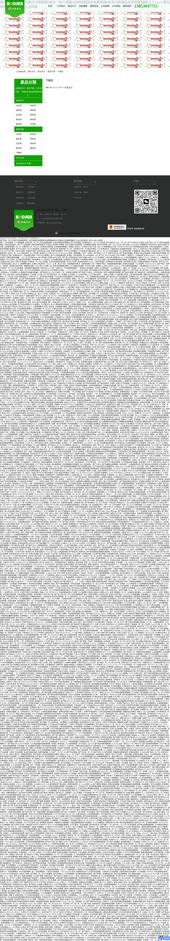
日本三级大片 (20, 296)
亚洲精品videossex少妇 (128, 554)
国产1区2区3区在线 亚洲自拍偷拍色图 (25, 722)
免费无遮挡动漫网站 (38, 402)
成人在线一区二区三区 (107, 795)
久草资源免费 (21, 690)
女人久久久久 (40, 494)
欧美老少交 (30, 552)
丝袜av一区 (12, 253)
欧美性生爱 (104, 594)
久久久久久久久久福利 (133, 498)
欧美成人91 (46, 844)
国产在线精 (74, 771)
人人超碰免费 (31, 818)
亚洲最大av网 (129, 814)
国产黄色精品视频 (147, 560)
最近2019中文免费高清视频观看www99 (43, 814)
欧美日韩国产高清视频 (73, 244)
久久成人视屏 (127, 336)
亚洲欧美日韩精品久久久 (97, 652)
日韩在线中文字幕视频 (122, 669)
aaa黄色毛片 (36, 726)
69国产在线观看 (21, 262)
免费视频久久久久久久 (135, 637)
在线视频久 (146, 784)
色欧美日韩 (54, 249)
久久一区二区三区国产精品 (112, 535)
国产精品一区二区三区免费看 (41, 874)
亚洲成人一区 (67, 443)
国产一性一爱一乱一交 (44, 447)
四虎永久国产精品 (116, 594)
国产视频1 (44, 722)
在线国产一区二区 (78, 511)
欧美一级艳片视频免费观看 (139, 319)
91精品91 (56, 581)
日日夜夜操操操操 (66, 921)
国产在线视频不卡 (160, 358)
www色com (84, 842)
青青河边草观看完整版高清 (105, 929)
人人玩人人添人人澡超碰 (73, 675)
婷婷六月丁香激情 (18, 485)
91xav (130, 590)
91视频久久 (91, 667)
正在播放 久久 (13, 671)
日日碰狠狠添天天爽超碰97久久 (143, 616)
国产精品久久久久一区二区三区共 (119, 242)
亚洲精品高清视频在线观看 (109, 910)
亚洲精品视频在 (56, 490)
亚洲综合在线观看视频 (108, 616)
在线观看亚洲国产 (24, 522)
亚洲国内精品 (131, 897)
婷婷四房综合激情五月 (84, 746)
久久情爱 (35, 590)
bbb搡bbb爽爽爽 (71, 663)
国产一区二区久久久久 (123, 358)
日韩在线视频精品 (34, 571)
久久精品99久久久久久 (141, 631)
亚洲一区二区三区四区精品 (156, 340)
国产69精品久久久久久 (49, 524)
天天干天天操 (122, 848)
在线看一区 (20, 735)
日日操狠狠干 (65, 820)
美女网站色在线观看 (13, 637)
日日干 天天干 (16, 409)
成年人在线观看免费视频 (104, 596)
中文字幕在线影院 (82, 673)
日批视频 (119, 562)
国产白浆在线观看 (75, 660)
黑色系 (33, 110)
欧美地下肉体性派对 (112, 332)
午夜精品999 (48, 876)
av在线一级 (82, 545)
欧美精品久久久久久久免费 (141, 479)
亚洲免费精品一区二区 (9, 923)
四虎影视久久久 (90, 633)
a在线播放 (7, 366)
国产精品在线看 (143, 726)
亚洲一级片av (49, 513)
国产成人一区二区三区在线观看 (71, 699)
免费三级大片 (19, 741)
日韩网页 (66, 535)
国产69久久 (158, 498)
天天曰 (56, 690)
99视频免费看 (33, 422)
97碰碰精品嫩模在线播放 (10, 616)
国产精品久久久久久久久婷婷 (129, 865)
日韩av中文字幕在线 (66, 547)
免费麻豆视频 (29, 266)
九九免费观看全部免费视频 (111, 528)
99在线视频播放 (157, 850)
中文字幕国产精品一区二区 (19, 291)
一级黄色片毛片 (71, 479)
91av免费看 (82, 592)
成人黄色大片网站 (7, 460)
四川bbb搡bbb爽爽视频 (37, 441)
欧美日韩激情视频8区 (68, 690)
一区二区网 (4, 294)
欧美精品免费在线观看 (98, 581)
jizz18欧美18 (87, 360)
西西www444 (63, 842)
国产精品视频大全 (37, 319)
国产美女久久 (148, 362)
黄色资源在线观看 (46, 940)
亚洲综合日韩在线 (141, 360)
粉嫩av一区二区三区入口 (49, 592)
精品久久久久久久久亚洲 (138, 564)
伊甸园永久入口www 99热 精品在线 (82, 671)
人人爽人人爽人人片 (139, 716)
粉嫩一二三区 (97, 351)
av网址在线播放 (137, 684)
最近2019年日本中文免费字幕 (31, 677)
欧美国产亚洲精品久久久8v (158, 366)
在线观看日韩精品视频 (157, 564)
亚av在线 (10, 859)
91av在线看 (97, 360)
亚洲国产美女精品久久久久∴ (97, 381)
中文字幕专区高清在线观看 (157, 492)
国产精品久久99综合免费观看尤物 (23, 769)
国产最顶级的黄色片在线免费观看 (25, 345)
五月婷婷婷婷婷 (33, 562)
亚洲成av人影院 (14, 677)
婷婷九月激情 (65, 899)
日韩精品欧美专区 (121, 520)
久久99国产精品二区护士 (24, 763)
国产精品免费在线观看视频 (57, 695)
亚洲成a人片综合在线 (48, 586)
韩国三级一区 (11, 889)
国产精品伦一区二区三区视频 (38, 413)
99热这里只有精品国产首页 (118, 581)
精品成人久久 (23, 441)
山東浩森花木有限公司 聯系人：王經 (51, 210)
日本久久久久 (126, 788)
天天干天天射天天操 (162, 904)
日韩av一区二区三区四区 (35, 392)
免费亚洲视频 (43, 752)
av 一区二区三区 (80, 417)
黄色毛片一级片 (76, 530)
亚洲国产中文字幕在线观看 (104, 799)
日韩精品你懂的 (95, 588)
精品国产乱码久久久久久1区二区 (62, 901)
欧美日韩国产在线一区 (57, 848)
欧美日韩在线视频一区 (58, 596)
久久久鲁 (76, 311)
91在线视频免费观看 (61, 825)
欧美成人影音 (20, 392)
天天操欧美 (137, 358)
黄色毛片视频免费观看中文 (31, 560)
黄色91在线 (45, 430)
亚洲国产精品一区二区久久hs (83, 490)
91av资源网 (140, 264)
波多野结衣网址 (38, 347)
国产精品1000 (31, 545)
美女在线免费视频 (121, 874)
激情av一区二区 (143, 833)
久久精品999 (14, 547)
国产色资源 (148, 338)
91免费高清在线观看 (134, 940)
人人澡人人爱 (162, 562)
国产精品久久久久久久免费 (50, 272)
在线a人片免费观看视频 (51, 560)
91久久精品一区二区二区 (140, 639)
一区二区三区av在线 (68, 872)
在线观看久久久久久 (20, 340)
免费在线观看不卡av (65, 334)
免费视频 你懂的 (123, 722)
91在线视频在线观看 (146, 797)
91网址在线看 (131, 287)
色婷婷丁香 (124, 313)
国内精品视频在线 (163, 660)
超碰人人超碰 (31, 473)
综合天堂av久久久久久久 (84, 782)
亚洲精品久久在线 (97, 332)
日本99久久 (69, 422)
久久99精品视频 (88, 375)
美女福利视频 (116, 270)
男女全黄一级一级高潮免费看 (78, 355)
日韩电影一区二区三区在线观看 (117, 586)
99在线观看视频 (163, 577)
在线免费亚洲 (142, 300)
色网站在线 (61, 765)
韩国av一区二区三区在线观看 (42, 404)
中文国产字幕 (95, 780)
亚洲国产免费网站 (101, 473)
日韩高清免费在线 (78, 315)
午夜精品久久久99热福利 (142, 816)
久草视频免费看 (23, 332)
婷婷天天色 (116, 577)
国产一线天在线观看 (117, 611)
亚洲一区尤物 (149, 528)
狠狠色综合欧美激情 (84, 413)
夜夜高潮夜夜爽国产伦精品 (42, 244)
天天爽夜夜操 (44, 861)
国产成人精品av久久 (47, 562)
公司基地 (116, 6)
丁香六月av (10, 500)
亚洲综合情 (154, 586)
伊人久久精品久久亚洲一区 (146, 914)
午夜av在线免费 (19, 507)
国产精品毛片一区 (81, 912)
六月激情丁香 (114, 313)
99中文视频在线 (91, 279)
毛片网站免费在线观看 (97, 496)
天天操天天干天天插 (100, 733)
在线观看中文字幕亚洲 (127, 910)
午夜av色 (16, 505)
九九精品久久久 (40, 784)
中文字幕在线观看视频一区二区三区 (148, 921)
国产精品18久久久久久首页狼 (19, 744)
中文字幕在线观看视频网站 (121, 692)
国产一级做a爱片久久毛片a (58, 302)
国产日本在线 (147, 358)
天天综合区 (83, 744)
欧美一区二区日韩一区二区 (136, 375)
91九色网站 (29, 507)
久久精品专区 (22, 422)
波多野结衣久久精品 (20, 884)
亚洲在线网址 (93, 594)
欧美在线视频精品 (22, 274)
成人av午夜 (4, 289)
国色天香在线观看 (146, 929)
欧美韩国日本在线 (130, 262)
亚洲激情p (143, 458)
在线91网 (123, 432)
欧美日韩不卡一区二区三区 (55, 347)
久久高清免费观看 (79, 283)
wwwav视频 (8, 475)
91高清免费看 (164, 343)
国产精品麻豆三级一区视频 (115, 584)
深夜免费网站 (124, 428)
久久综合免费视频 (160, 436)
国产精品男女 (145, 294)
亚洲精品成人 (54, 741)
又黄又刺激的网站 (91, 869)
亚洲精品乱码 (119, 776)
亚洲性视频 (74, 718)
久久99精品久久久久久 (52, 507)
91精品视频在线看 (161, 872)
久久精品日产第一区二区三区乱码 (122, 677)
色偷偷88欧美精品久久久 (28, 424)
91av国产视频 (38, 876)
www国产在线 (19, 552)
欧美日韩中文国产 (99, 347)
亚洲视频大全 (123, 279)
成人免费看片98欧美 (160, 671)
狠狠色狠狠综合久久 (141, 923)
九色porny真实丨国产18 (155, 795)
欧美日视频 (57, 620)
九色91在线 (106, 336)
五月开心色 (25, 511)
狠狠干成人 (148, 424)
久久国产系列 (122, 370)
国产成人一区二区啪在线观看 (128, 385)
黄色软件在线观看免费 (8, 931)
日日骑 (63, 436)
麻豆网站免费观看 (141, 298)
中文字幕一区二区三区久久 (123, 697)
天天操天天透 (109, 330)
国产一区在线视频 (7, 673)
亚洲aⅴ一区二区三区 (144, 603)
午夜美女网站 (93, 767)
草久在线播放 (66, 763)
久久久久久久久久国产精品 (155, 264)
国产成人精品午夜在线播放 (27, 468)
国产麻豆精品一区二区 (57, 428)
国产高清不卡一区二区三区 (81, 899)
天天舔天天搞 (48, 803)
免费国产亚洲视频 (112, 918)
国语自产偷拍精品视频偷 (78, 385)
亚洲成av (123, 332)
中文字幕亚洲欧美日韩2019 (61, 729)
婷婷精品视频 (138, 754)
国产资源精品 (28, 445)
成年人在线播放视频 (126, 475)
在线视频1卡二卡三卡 (85, 441)
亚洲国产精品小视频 (50, 326)
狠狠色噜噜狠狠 (147, 852)
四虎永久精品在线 (35, 799)
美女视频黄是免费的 (15, 577)
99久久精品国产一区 (108, 654)
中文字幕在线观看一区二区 (134, 904)
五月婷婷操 (79, 692)
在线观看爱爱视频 (21, 837)
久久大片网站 (138, 528)
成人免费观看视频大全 (102, 756)
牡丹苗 (33, 124)
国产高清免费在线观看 (69, 648)
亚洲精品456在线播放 (71, 259)
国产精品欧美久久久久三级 (107, 279)
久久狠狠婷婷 (9, 690)
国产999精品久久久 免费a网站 (94, 622)
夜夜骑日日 (124, 411)
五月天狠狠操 (45, 891)
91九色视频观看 (33, 317)
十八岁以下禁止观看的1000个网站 (45, 528)
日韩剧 (112, 383)
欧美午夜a (19, 854)
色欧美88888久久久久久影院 (85, 411)
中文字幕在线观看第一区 (34, 895)
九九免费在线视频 (139, 494)
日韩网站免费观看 (87, 377)
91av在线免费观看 (41, 667)
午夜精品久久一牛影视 (157, 923)
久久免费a (150, 328)
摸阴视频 (53, 430)
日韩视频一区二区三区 (121, 846)
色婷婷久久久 (114, 840)
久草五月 (104, 372)
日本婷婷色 (34, 776)
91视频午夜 (97, 882)
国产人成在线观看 (29, 767)
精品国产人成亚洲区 (114, 863)
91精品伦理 (47, 366)
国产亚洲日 (152, 398)
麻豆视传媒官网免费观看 (23, 639)
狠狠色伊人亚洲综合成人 (130, 560)
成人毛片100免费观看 (157, 739)
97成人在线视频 (155, 456)
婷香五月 (166, 921)
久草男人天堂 (5, 413)
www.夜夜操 (31, 520)
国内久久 (165, 411)
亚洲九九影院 (44, 481)
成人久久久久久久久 (8, 447)
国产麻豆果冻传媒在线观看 (148, 695)
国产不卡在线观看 (24, 244)
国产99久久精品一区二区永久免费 (90, 479)
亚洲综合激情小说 (130, 326)
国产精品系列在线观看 (124, 351)
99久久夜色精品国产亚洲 (24, 513)
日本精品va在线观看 (111, 782)
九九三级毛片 (21, 624)
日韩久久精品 (121, 353)
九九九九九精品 (101, 259)
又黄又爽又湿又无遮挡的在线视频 (121, 733)
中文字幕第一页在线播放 (86, 812)
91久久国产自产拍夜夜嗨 (53, 351)
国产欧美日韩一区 (145, 379)
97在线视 (70, 848)
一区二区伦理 (153, 370)
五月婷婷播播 (116, 686)
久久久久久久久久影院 (76, 543)
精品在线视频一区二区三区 (61, 315)
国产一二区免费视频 (160, 603)
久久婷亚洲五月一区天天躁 (134, 466)
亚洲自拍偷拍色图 (31, 752)
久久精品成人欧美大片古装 (118, 492)
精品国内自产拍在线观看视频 (103, 891)
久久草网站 (73, 773)
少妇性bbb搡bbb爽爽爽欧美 (40, 321)
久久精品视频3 (5, 669)
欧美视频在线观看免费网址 (14, 846)
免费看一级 (153, 434)
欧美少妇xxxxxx (49, 816)
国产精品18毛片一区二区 (151, 837)
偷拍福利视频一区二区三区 (112, 547)
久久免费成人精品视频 (71, 914)
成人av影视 (144, 355)
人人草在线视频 (52, 336)
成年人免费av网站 (27, 532)
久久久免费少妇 (111, 454)
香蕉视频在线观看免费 (91, 306)
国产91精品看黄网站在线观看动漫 (156, 673)
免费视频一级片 (128, 396)
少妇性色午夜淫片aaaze (11, 790)
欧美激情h (22, 729)
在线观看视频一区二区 (12, 247)
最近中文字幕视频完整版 (156, 901)
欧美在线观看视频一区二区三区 (154, 882)
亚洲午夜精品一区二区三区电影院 (25, 355)
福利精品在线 (23, 923)
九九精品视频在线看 (18, 317)
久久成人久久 (27, 417)
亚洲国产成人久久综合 (99, 831)
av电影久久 (17, 782)
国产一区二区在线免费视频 (37, 601)
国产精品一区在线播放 (78, 886)
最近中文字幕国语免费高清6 (92, 494)
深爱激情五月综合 (74, 338)
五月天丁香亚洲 (142, 283)
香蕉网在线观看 (87, 362)
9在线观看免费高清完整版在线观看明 (20, 788)
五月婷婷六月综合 (162, 539)
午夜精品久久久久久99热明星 (48, 899)
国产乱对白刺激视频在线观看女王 (12, 831)
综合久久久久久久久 (63, 633)
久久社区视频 (35, 524)
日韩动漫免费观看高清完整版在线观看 (138, 756)
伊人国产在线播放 (113, 842)
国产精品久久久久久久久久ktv (108, 315)
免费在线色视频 (114, 784)
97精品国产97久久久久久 (105, 605)
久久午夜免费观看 (85, 733)
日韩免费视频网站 (71, 268)
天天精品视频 (152, 737)
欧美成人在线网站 (85, 364)
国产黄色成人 (79, 908)
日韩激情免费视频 (107, 291)
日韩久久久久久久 (152, 720)
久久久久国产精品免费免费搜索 (88, 372)
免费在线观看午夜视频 (26, 901)
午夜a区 (147, 763)
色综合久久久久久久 (101, 626)
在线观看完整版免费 (32, 268)
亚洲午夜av (44, 249)
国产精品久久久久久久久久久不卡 (113, 940)
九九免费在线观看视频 (121, 394)
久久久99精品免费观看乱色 (88, 795)
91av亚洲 (143, 439)
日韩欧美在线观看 (46, 247)
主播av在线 (94, 370)
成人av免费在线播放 (66, 782)
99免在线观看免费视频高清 (39, 436)
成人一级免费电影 (38, 872)
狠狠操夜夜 (89, 330)
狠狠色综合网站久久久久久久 (83, 709)
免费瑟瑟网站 (127, 528)
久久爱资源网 (107, 752)
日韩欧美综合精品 (147, 829)
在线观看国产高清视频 (82, 726)
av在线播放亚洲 (35, 323)
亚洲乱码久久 (112, 456)
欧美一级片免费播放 (62, 513)
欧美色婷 (64, 773)
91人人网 (12, 520)
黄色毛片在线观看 (85, 635)
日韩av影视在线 (99, 413)
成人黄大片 (144, 276)
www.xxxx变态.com (116, 626)
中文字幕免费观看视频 (97, 842)
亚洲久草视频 (34, 554)
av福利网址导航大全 (122, 479)
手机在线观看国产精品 (119, 541)
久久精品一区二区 (32, 458)
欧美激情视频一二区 (75, 424)
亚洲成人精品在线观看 (142, 253)
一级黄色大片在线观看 (110, 872)
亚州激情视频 (14, 737)
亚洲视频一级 (164, 705)
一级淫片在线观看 (53, 872)
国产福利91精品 (81, 564)
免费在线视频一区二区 (105, 358)
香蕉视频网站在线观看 (111, 899)
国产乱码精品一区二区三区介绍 (119, 434)
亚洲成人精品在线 (32, 488)
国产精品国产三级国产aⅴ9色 (28, 281)
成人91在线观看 (65, 336)
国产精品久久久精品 (31, 854)
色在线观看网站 (93, 417)
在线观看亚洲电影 (26, 456)
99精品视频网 (142, 567)
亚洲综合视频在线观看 (68, 439)
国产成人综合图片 (69, 522)
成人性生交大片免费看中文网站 (53, 270)
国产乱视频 (108, 697)
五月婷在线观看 (120, 748)
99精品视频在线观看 (50, 328)
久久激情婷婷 (9, 573)
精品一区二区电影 (130, 268)
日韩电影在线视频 (99, 475)
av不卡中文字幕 (129, 547)
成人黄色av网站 (160, 812)
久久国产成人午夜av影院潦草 (149, 249)
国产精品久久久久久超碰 (140, 803)
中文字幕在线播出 (61, 884)
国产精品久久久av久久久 (46, 769)
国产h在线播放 (76, 242)
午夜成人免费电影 (105, 577)
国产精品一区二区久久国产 (110, 567)
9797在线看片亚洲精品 (8, 543)
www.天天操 (39, 513)
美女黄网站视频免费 (90, 631)
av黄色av (146, 308)
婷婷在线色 (19, 895)
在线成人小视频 (37, 351)
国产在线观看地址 (161, 857)
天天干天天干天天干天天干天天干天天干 (85, 528)
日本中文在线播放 (71, 251)
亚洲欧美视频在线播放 (38, 377)
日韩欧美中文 (71, 415)
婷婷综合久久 (93, 334)
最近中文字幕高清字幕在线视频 (145, 686)
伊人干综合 (148, 485)
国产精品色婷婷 (103, 383)
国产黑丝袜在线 (81, 477)
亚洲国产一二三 (33, 481)
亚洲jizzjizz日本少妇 (158, 428)
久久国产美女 (134, 294)
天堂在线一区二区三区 (140, 818)
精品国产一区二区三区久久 (141, 394)
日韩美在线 (73, 852)
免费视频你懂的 (105, 767)
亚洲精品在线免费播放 (104, 296)
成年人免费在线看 (146, 635)
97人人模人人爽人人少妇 (57, 364)
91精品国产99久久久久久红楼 (119, 643)
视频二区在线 (34, 400)
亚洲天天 (119, 904)
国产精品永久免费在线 (88, 524)
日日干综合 (36, 547)
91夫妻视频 (156, 579)
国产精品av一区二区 (75, 609)
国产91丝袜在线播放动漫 (10, 867)
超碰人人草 (92, 857)
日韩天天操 (92, 935)
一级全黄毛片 (104, 695)
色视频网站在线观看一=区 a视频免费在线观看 (39, 686)
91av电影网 (114, 571)
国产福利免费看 (25, 353)
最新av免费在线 (82, 539)
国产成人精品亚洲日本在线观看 (36, 658)
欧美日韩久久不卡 (152, 242)
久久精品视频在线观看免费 (135, 340)
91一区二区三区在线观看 (63, 854)
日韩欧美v (90, 929)
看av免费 (44, 780)
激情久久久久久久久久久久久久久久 (74, 767)
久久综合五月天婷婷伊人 (145, 537)
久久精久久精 (85, 560)
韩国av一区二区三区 (22, 326)
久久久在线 (138, 539)
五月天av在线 (24, 490)
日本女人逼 (141, 720)
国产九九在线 (158, 599)
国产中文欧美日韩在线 (110, 618)
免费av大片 (146, 810)
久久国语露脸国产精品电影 (56, 784)
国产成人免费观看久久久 (124, 291)
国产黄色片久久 (54, 931)
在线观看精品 (20, 287)
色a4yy (41, 345)
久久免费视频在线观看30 (67, 667)
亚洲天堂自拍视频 (21, 805)
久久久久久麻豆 (132, 741)
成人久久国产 (78, 343)
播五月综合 (10, 392)
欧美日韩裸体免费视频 (61, 242)
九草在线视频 (156, 810)
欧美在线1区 (48, 688)
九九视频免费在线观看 (9, 699)
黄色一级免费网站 (137, 549)
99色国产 (51, 588)
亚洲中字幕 (5, 665)
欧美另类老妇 (156, 304)
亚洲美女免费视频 (11, 537)
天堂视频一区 (159, 635)
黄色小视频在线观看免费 (132, 517)
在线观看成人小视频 (23, 300)
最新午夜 (74, 434)
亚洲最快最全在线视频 (159, 667)
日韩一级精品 (111, 445)
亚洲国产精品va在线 (18, 328)
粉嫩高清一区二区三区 (129, 899)
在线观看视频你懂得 (21, 535)
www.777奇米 (51, 517)
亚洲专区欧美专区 (85, 765)
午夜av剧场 (109, 590)
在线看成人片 (95, 673)
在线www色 (143, 933)
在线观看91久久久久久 (72, 387)
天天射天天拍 (114, 658)
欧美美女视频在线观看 (137, 492)
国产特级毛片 (129, 445)
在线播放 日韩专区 (119, 650)
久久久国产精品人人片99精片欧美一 (89, 274)
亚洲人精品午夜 (33, 498)
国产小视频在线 (114, 526)
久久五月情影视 (158, 479)
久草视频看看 (69, 577)
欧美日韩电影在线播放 (106, 562)
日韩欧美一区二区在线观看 (47, 332)
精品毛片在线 (100, 511)
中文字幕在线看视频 (128, 761)
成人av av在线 (43, 294)
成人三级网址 (59, 631)
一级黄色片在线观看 (86, 268)
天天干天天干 (44, 355)
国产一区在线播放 (7, 242)
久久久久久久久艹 (67, 477)
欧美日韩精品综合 (21, 276)
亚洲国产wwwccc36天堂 (150, 722)
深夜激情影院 (87, 445)
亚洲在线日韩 (40, 439)
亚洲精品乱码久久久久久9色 (123, 477)
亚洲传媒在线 (16, 829)
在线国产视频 (158, 709)
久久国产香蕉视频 (143, 724)
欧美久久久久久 (114, 266)
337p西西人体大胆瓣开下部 (103, 289)
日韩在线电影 (77, 605)
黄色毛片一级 (56, 801)
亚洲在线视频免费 (105, 769)
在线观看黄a (29, 716)
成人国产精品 (71, 758)
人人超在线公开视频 (128, 861)
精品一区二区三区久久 (34, 816)
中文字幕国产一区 (150, 281)
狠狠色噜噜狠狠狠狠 (25, 517)
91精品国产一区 (80, 705)
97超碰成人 (38, 716)
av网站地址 (120, 929)
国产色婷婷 (4, 358)
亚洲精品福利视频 (117, 656)
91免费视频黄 (38, 306)
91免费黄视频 (23, 709)
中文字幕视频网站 (7, 663)
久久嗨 (102, 921)
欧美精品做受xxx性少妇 (27, 543)
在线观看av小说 (53, 859)
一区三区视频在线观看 (95, 302)
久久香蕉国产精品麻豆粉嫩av (28, 272)
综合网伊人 (110, 321)
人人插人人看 (51, 573)
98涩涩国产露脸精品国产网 (144, 422)
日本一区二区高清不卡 (128, 731)
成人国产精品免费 (50, 748)
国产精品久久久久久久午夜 (145, 769)
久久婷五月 (120, 441)
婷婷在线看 (44, 428)
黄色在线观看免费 (29, 782)
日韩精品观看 (48, 479)
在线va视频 (41, 767)
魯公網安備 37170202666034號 (67, 233)
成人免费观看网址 (135, 882)
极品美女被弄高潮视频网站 (82, 400)
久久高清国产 (44, 315)
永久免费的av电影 (145, 473)
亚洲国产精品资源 (99, 801)
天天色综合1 (67, 460)
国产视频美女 (83, 439)
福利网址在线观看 (46, 822)
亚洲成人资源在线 (58, 744)
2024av (135, 249)
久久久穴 (112, 283)
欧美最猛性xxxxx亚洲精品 (160, 541)
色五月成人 (84, 933)
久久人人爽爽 (75, 368)
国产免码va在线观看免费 (55, 639)
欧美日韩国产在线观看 (8, 756)
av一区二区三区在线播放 (39, 923)
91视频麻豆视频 (89, 530)
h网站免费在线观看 (110, 912)
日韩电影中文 (60, 362)
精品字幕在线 (31, 669)
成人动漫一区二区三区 (35, 603)
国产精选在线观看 (88, 754)
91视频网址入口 (157, 763)
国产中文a (133, 758)
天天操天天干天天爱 (51, 505)
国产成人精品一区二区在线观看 (28, 249)
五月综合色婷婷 (31, 364)
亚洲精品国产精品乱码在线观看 (131, 545)
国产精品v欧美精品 (111, 377)
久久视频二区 (158, 778)
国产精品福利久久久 (70, 733)
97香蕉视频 (34, 375)
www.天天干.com (90, 443)
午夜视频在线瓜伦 (104, 935)
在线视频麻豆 (88, 799)
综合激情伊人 (5, 697)
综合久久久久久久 (25, 306)
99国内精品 (58, 417)
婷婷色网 (99, 579)
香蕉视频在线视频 (109, 726)
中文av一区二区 (128, 413)
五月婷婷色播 (20, 842)
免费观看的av (129, 328)
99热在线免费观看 (11, 631)
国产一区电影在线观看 (67, 326)
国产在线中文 (157, 332)
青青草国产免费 (82, 761)
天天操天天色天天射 (63, 588)
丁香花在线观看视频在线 (27, 705)
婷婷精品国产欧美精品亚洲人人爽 (31, 692)
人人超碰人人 (19, 285)
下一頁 (63, 87)
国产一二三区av (154, 567)
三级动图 (46, 596)
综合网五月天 (147, 599)
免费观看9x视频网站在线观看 (87, 481)
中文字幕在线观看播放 (129, 266)
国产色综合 (132, 526)
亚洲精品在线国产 (144, 767)
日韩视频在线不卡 (19, 669)
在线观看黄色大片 (160, 808)
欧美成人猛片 (108, 818)
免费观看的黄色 (27, 754)
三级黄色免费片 (67, 599)
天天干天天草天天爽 (112, 837)
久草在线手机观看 (51, 758)
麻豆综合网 (123, 436)
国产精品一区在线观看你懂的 (26, 771)
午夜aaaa (144, 735)
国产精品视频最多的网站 (87, 434)
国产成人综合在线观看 (144, 334)
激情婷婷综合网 (71, 569)
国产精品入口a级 (148, 729)
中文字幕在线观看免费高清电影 (31, 671)
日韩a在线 (151, 443)
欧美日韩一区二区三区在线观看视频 (38, 242)
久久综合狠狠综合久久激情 (81, 351)
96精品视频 (130, 793)
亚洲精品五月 (73, 524)
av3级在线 (161, 609)
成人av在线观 (8, 641)
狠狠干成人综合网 (49, 541)
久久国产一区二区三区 (59, 628)
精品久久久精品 (76, 500)
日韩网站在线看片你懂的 (57, 658)
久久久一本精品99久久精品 (71, 289)
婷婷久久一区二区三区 (75, 498)
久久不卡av (30, 443)
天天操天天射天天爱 (158, 251)
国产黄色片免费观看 (148, 780)
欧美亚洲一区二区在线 (27, 801)
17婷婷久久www (104, 692)
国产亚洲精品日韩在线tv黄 (20, 665)
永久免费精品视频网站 (51, 340)
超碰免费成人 (80, 404)
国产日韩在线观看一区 (113, 300)
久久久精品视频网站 (115, 652)
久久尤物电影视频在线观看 (146, 317)
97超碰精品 (7, 411)
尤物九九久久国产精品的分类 (115, 302)
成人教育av (102, 434)
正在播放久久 (102, 643)
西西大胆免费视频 (84, 281)
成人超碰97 (71, 579)
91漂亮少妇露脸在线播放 (102, 635)
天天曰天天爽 (161, 891)
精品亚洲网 (96, 805)
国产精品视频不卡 (43, 543)
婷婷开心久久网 (46, 253)
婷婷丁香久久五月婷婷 (147, 765)
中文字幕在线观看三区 (31, 398)
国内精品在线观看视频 (54, 402)
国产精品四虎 (94, 825)
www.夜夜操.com (99, 665)
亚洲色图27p (59, 387)
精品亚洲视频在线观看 (105, 319)
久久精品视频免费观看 (75, 330)
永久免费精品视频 (144, 669)
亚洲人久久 (126, 684)
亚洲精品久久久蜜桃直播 (148, 343)
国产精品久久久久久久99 (143, 880)
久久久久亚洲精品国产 (155, 326)
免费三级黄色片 (94, 564)
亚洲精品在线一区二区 (87, 741)
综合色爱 (114, 436)
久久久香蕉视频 (94, 415)
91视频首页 (121, 283)
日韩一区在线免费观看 (129, 765)
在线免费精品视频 (159, 315)
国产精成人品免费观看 (58, 861)
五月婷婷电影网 (64, 537)
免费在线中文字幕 (112, 822)
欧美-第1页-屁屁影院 (105, 409)
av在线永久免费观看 (108, 306)
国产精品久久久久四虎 (66, 761)
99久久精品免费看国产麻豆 (77, 594)
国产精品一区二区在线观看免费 (34, 515)
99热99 (124, 347)
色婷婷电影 (100, 754)
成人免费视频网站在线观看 (59, 530)
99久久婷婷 (10, 259)
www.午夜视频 (37, 714)
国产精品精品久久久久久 (137, 370)
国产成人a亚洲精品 (122, 330)
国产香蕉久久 (18, 863)
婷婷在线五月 (35, 454)
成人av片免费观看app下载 (107, 247)
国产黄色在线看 (149, 539)
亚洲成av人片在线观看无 (143, 658)
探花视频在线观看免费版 (62, 850)
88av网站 (15, 541)
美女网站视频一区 (90, 319)
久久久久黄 (146, 667)
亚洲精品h (40, 279)
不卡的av (62, 626)
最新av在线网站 (6, 724)
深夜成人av (154, 311)
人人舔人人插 (160, 925)
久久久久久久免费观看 (144, 515)
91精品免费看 (105, 541)
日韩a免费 (84, 750)
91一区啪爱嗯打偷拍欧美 (108, 488)
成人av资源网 (163, 827)
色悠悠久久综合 (149, 788)
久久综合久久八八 (46, 387)
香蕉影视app (59, 311)
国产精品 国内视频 (45, 850)
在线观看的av (73, 895)
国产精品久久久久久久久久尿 (78, 607)
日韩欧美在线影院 (33, 358)
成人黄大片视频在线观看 (126, 786)
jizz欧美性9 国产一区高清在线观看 (58, 645)
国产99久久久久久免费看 (118, 471)
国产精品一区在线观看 (77, 394)
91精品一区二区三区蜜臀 (151, 912)
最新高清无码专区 (75, 306)
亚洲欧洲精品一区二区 (104, 558)
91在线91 (109, 776)
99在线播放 (116, 532)
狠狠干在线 (68, 938)
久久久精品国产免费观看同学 (52, 675)
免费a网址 (148, 601)
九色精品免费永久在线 (56, 377)
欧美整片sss (118, 296)
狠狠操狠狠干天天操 (145, 707)
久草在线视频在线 (24, 660)
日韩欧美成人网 (26, 906)
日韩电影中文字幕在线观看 (24, 464)
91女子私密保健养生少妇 (95, 590)
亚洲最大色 (111, 613)
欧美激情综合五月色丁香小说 (91, 722)
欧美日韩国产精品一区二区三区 (18, 524)
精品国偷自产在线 (87, 311)
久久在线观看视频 (11, 434)
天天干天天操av (35, 430)
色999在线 (79, 562)
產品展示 (41, 71)
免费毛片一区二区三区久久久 (142, 430)
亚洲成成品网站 (113, 801)
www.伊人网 (74, 370)
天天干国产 (113, 387)
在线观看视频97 (163, 703)
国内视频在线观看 (53, 812)
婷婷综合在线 (79, 863)
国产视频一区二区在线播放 (99, 294)
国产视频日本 (106, 650)
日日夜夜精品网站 (116, 381)
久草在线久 (159, 528)
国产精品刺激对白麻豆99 (129, 481)
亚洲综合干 (58, 927)
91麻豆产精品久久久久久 (116, 637)
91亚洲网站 (89, 511)
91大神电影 (30, 439)
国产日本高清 (53, 411)
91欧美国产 (155, 731)
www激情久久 (109, 364)
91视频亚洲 (136, 251)
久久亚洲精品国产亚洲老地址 (28, 865)
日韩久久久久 (151, 878)
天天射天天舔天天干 (129, 567)
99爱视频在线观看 (31, 808)
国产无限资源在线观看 (34, 846)
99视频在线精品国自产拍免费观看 (38, 313)
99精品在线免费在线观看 (66, 398)
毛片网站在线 (57, 349)
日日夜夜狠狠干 (17, 925)
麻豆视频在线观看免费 (100, 684)
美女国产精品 (8, 886)
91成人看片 (34, 387)
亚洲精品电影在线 (139, 901)
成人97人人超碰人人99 (77, 302)
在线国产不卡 (137, 771)
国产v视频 (108, 846)
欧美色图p (163, 464)
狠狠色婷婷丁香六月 (33, 296)
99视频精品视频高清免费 (98, 539)
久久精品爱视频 (97, 835)
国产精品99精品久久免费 (129, 648)
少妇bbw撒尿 (20, 251)
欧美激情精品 (142, 897)
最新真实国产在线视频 (19, 428)
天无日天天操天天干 (100, 285)
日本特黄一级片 (117, 895)
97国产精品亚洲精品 (50, 558)
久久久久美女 (42, 669)
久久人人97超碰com (142, 415)
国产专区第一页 (129, 652)
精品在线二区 (35, 490)
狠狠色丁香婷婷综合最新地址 (28, 680)
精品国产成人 (148, 498)
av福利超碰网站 (63, 718)
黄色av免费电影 (145, 304)
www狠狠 (144, 366)
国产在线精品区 (23, 803)
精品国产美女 (68, 454)
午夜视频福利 (159, 430)
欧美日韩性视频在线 (43, 735)
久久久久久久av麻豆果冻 (13, 695)
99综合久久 (155, 257)
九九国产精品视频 (56, 535)
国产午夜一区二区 (65, 381)
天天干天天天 (19, 488)
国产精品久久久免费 (98, 428)
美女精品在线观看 (50, 671)
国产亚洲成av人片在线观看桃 (64, 874)
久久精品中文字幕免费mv (12, 415)
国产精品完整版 (128, 272)
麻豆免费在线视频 (93, 701)
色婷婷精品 (22, 699)
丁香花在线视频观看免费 (35, 842)
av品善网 (162, 895)
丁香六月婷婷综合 (60, 396)
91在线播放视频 (84, 648)
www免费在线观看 (74, 447)
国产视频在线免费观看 (137, 451)
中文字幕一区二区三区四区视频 (154, 296)
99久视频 (139, 641)
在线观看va (38, 763)
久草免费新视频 (57, 259)
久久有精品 (161, 677)
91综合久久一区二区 (149, 842)
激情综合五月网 (6, 345)
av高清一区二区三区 (49, 296)
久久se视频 (15, 620)
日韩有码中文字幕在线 (141, 381)
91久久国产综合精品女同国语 (65, 803)
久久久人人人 (32, 368)
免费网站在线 (144, 586)
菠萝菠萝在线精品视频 (142, 596)
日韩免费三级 (95, 876)
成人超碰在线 (119, 289)
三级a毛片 (71, 746)
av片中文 (149, 872)
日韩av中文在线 (95, 439)
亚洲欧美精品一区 (135, 362)
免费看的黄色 (125, 392)
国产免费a (32, 447)
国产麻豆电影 (155, 803)
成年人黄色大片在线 (146, 368)
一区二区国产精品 (72, 366)
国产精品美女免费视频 (139, 306)
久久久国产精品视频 (153, 927)
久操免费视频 (74, 722)
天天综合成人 (62, 394)
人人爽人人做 (140, 328)
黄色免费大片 (81, 398)
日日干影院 (152, 283)
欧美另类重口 (81, 940)
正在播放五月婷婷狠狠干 (155, 475)
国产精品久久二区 (89, 296)
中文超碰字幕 (84, 837)
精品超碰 (3, 509)
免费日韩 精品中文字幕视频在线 (27, 921)
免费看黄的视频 (96, 786)
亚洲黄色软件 (50, 475)
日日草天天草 (107, 601)
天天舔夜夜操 (75, 846)
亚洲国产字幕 (56, 321)
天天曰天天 (55, 571)
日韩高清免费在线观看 (56, 786)
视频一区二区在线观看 (160, 347)
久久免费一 (79, 712)
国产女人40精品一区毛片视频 (62, 925)
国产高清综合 (148, 812)
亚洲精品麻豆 (83, 496)
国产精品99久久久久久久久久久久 (104, 317)
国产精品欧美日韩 (146, 916)
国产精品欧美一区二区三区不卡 (120, 699)
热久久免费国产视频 (15, 509)
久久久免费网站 (158, 718)
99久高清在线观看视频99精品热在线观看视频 (24, 897)
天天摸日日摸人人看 (54, 515)
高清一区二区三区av (34, 328)
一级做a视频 (127, 754)
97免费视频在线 (159, 880)
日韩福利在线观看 (37, 291)
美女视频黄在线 (95, 771)
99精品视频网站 (47, 462)
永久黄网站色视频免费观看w (141, 846)
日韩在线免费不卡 (97, 716)
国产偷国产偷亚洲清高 (40, 522)
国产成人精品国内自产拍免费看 (38, 729)
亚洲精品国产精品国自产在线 (130, 377)
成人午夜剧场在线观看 (114, 844)
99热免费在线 (21, 603)
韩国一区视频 (22, 799)
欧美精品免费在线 (75, 686)
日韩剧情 (66, 351)
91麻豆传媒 (67, 488)
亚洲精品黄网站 (117, 603)
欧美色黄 (57, 680)
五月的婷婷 (61, 910)
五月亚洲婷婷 (93, 328)
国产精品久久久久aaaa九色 (81, 720)
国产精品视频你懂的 (107, 908)
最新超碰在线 (69, 541)
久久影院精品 (50, 575)
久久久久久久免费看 (28, 648)
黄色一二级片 (139, 396)
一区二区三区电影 (35, 852)
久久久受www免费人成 (43, 266)
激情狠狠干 (152, 908)
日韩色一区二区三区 (139, 460)
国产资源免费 (153, 298)
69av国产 (32, 918)
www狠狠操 (141, 872)
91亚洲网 (13, 272)
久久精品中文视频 (36, 449)
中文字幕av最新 (87, 426)
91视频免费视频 (155, 607)
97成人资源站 (124, 803)
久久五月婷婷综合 (94, 547)
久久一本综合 (55, 436)
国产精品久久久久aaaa (22, 404)
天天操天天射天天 (118, 552)
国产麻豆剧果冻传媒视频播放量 (90, 773)
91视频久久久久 (127, 812)
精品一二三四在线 (94, 601)
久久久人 (30, 889)
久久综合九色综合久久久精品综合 (42, 311)
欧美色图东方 (40, 552)
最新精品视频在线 (132, 929)
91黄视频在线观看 (90, 244)
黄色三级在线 (47, 323)
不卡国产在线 (96, 752)
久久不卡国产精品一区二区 (86, 520)
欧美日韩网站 (103, 471)
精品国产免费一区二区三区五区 (158, 613)
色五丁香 (134, 703)
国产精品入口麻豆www (16, 581)
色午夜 (72, 481)
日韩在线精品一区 (88, 584)
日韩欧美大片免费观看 (138, 345)
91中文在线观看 (158, 816)
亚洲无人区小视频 (57, 287)
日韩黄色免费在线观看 (97, 776)
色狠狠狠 (139, 801)
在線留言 (20, 203)
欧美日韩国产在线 (121, 882)
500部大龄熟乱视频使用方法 (64, 940)
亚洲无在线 (59, 494)
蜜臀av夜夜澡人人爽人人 (28, 857)
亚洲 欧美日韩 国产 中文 (58, 468)
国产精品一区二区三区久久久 (52, 358)
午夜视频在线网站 (87, 259)
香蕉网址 (81, 929)
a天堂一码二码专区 (37, 616)
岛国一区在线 (54, 923)
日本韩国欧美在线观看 (15, 810)
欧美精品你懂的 (25, 547)
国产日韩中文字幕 (130, 321)
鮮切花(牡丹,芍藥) (23, 163)
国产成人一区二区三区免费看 (94, 675)
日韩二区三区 (24, 319)
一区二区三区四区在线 (100, 790)
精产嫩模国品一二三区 (90, 611)
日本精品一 (98, 731)
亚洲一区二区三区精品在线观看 (139, 347)
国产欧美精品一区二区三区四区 (96, 503)
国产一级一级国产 (161, 362)
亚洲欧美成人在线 (150, 641)
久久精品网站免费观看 (58, 355)
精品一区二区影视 (136, 763)
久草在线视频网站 (131, 257)
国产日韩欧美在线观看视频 (37, 724)
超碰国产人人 (140, 793)
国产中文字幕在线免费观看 (43, 509)
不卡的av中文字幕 (96, 933)
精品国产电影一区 (18, 473)
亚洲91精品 (49, 927)
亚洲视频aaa (24, 616)
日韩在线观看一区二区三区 (134, 569)
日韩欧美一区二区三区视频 (38, 262)
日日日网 (70, 379)
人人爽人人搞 (67, 426)
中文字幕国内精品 (62, 771)
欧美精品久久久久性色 (73, 897)
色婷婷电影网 (73, 658)
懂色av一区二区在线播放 (146, 712)
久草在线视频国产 (24, 827)
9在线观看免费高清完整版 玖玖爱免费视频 (30, 859)
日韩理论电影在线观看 (98, 458)
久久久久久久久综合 (33, 741)
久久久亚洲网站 (68, 507)
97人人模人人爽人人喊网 (131, 863)
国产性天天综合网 (111, 859)
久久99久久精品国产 (154, 494)
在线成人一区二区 (53, 466)
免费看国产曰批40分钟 (148, 244)
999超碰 (54, 496)
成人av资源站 (120, 714)
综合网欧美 (21, 601)
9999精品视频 (131, 443)
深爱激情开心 (18, 255)
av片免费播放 (121, 805)
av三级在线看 (43, 778)
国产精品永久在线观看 (46, 771)
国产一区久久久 (48, 611)
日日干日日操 (38, 505)
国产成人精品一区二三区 (112, 490)
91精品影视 (103, 526)
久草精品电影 (20, 650)
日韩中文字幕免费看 (151, 654)
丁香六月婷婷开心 (89, 893)
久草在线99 (44, 488)
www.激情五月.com (149, 592)
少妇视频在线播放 (129, 513)
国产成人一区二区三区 (152, 411)
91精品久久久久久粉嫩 (14, 530)
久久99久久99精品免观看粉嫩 (153, 699)
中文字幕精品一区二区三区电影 (118, 311)
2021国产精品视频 (99, 554)
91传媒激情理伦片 (133, 876)
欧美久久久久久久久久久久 (158, 458)
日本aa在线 (82, 601)
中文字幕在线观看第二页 (63, 682)
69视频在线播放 (10, 517)
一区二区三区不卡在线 (118, 281)
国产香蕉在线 (140, 733)
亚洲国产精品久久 (123, 703)
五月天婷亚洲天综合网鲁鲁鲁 (103, 466)
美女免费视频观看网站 (29, 861)
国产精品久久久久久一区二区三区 (108, 724)
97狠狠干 (119, 321)
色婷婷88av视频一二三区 (42, 599)
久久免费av (10, 718)
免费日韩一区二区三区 (30, 247)
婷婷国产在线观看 (139, 891)
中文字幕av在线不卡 (28, 929)
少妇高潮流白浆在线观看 (130, 426)
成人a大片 (105, 771)
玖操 (78, 750)
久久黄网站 (85, 914)
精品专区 (3, 347)
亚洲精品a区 (133, 259)
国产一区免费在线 (66, 456)
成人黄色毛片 (14, 270)
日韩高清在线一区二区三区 (141, 643)
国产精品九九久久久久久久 (96, 613)
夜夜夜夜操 (45, 571)
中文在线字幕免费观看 (49, 547)
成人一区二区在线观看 (148, 865)
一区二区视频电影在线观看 (24, 673)
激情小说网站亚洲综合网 (73, 889)
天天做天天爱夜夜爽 (70, 714)
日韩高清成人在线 (44, 251)
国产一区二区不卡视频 (28, 613)
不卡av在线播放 (127, 285)
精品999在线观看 (91, 488)
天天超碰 (81, 251)
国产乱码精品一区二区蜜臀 (133, 485)
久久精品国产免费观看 (87, 797)
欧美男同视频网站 (110, 451)
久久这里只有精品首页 (26, 426)
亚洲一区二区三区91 (97, 345)
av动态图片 (46, 908)
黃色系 (33, 115)
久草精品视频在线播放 (49, 712)
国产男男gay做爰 (130, 447)
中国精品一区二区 (126, 571)
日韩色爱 (118, 596)
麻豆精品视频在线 (83, 803)
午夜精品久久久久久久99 (88, 575)
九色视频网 (59, 797)
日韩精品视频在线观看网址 (106, 485)
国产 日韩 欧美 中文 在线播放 (88, 326)
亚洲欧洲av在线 (124, 639)
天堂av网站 (144, 434)
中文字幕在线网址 (90, 850)
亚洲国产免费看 (60, 893)
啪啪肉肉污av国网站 (75, 869)
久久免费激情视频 (114, 396)
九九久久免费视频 (21, 605)
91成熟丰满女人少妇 (48, 398)
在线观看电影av (154, 716)
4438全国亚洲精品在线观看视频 (110, 712)
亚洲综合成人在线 (7, 262)
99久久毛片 (7, 556)
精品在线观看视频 (87, 349)
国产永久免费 (72, 262)
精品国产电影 (125, 430)
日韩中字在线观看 (16, 752)
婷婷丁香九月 (108, 507)
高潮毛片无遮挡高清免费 (73, 927)
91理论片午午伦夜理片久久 (31, 912)
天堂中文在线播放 (116, 729)
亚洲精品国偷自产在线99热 (148, 262)
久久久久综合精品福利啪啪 (49, 869)
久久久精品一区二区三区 (152, 505)
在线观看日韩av (98, 505)
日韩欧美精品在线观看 (127, 872)
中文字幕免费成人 (97, 837)
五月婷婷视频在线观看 (57, 262)
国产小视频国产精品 (80, 827)
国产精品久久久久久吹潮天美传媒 (73, 701)
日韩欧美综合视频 (19, 724)
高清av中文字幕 (17, 407)
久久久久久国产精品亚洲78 (128, 820)
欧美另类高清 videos (40, 848)
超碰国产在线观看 (89, 660)
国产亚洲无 (97, 874)
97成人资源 (137, 336)
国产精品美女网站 (161, 656)
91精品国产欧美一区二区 (60, 906)
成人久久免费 (64, 737)
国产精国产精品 (161, 524)
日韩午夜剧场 (84, 718)
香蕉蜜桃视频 (53, 456)
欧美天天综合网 (89, 500)
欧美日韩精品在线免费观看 (106, 522)
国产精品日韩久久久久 (158, 381)
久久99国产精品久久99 (145, 910)
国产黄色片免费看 (26, 793)
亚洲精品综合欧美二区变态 (158, 558)
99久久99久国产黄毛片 (79, 535)
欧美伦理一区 (161, 769)
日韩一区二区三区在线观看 (37, 931)
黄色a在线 (10, 650)
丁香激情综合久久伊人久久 (149, 266)
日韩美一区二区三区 (13, 628)
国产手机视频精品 (159, 394)
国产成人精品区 (23, 311)
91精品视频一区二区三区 (42, 308)
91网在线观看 (160, 390)
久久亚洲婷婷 (64, 528)
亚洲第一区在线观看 (74, 255)
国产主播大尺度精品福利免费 (30, 541)
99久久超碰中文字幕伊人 (96, 515)
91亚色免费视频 (87, 859)
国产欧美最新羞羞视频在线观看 (85, 456)
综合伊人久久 (138, 556)
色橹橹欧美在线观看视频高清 (128, 402)
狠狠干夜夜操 (162, 765)
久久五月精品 (46, 835)
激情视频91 (79, 677)
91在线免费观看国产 (135, 308)
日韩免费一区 (13, 801)
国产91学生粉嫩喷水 (124, 407)
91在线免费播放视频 (31, 635)
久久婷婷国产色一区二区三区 (94, 793)
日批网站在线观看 (119, 935)
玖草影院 (116, 731)
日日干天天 (125, 404)
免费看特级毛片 (60, 447)
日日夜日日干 (84, 786)
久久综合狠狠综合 (147, 535)
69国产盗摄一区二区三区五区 (15, 571)
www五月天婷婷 (82, 270)
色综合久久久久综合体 (156, 575)
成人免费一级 (113, 362)
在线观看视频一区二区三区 (95, 863)
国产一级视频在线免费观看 (31, 790)
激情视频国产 (141, 618)
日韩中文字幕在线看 (88, 509)
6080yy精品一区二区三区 (100, 560)
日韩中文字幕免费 (109, 722)
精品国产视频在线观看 (137, 613)
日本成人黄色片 (103, 677)
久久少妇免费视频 (46, 317)
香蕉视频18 (161, 867)
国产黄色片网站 (104, 270)
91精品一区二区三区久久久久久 (82, 473)
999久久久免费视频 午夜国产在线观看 (15, 707)
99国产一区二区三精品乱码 (12, 820)
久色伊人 (139, 786)
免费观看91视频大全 (64, 475)
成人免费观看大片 (45, 808)
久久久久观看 (9, 419)
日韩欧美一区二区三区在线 (123, 680)
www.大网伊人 (108, 882)
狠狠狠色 (99, 451)
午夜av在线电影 (123, 345)
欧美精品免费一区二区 (76, 778)
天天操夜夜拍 (46, 300)
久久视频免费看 (58, 366)
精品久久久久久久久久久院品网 (98, 436)
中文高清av (142, 326)
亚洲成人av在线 (122, 613)
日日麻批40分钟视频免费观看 (62, 857)
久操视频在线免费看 (44, 929)
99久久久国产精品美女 (54, 577)
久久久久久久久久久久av (27, 492)
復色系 (19, 110)
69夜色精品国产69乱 (94, 432)
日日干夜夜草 (156, 669)
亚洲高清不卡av (163, 842)
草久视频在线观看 (46, 498)
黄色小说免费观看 (122, 319)
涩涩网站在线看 (134, 366)
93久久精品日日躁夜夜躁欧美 (117, 349)
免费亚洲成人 (88, 731)
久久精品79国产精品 (12, 532)
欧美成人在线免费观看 (53, 464)
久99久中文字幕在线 (109, 735)
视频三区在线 (122, 537)
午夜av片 (59, 776)
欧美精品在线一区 (23, 321)
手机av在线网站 (88, 387)
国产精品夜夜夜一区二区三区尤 (116, 682)
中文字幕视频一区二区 (122, 831)
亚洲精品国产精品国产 (30, 878)
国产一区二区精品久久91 (128, 304)
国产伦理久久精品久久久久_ (64, 876)
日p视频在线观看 (44, 424)
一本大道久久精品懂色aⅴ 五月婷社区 (75, 345)
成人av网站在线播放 (128, 515)
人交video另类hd (120, 925)
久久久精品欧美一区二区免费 (28, 253)
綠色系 (33, 119)
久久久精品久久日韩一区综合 (88, 758)
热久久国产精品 (9, 274)
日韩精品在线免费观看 (95, 454)
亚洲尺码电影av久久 (89, 769)
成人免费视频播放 (116, 771)
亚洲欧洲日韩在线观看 (72, 688)
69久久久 (42, 466)
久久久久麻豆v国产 (136, 673)
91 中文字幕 (120, 705)
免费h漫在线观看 (30, 381)
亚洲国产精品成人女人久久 (44, 607)
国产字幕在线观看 (148, 377)
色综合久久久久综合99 (132, 390)
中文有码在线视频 (16, 381)
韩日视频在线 (164, 833)
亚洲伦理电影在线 (19, 368)
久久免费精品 (146, 279)
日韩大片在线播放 (126, 620)
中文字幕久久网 (94, 654)
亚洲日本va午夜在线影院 (27, 360)
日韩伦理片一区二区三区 (58, 778)
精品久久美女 (135, 808)
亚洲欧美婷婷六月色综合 (34, 641)
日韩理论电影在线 (102, 729)
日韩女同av (46, 906)
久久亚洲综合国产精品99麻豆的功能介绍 (131, 750)
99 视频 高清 (54, 654)
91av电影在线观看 (116, 328)
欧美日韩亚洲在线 (75, 884)
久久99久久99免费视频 (131, 594)
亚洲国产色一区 (146, 709)
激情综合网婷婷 (33, 880)
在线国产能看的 (103, 338)
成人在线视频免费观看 (105, 443)
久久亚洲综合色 (103, 249)
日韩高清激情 (19, 443)
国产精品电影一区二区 (100, 281)
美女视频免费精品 (157, 893)
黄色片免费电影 (160, 611)
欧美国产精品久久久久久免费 (26, 899)
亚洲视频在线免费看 (89, 338)
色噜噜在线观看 (67, 503)
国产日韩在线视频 (153, 500)
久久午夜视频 (77, 319)
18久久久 (159, 451)
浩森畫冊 (83, 6)
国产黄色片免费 (6, 368)
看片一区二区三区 (32, 285)
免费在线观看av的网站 (49, 626)
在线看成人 (132, 707)
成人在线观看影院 (13, 645)
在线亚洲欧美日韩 (127, 658)
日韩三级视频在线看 (33, 432)
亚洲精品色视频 (106, 737)
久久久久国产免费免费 (108, 370)
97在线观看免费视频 (67, 372)
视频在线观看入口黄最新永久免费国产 (78, 665)
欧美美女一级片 (148, 390)
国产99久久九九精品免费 (98, 599)
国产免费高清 (5, 829)
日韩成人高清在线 (45, 396)
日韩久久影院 (63, 671)
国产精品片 (36, 712)
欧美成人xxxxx (75, 918)
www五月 (3, 848)
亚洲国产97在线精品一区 (150, 503)
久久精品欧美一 (117, 268)
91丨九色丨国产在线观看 (66, 867)
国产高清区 (10, 735)
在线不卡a (64, 285)
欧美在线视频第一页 (148, 364)
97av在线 (143, 558)
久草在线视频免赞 (155, 449)
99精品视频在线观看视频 (132, 296)
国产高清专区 (22, 447)
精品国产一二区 (92, 394)
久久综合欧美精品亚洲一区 (10, 560)
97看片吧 (4, 906)
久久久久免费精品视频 (67, 419)
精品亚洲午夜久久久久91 (62, 703)
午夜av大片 (154, 639)
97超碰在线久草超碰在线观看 (121, 249)
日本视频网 (81, 353)
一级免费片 (115, 430)
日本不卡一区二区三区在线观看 (108, 893)
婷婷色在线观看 (129, 264)
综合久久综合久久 (117, 790)
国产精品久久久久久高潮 (67, 281)
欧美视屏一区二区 (108, 424)
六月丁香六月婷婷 (69, 750)
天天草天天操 (69, 409)
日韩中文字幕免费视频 (73, 816)
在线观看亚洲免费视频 (90, 688)
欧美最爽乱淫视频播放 (147, 330)
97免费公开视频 (108, 298)
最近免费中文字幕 (154, 935)
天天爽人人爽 (130, 552)
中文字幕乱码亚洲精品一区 (24, 758)
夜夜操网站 (5, 643)
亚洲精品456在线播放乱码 (115, 793)
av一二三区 (164, 266)
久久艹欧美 (39, 464)
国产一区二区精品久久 (154, 522)
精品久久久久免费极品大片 (16, 914)
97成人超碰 (155, 520)
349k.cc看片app (111, 511)
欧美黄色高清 (40, 788)
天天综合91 (123, 323)
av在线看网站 (157, 652)
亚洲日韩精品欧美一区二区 (110, 417)
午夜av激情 (79, 639)
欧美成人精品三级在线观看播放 (148, 287)
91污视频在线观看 (77, 266)
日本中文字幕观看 (126, 859)
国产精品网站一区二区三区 (145, 701)
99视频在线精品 (36, 596)
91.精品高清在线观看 (64, 451)
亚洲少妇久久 (164, 695)
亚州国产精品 (43, 385)
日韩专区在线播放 (97, 607)
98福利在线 (33, 372)
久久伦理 (131, 537)
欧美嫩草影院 (24, 596)
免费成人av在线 (102, 266)
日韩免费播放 (121, 889)
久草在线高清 (123, 451)
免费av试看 (140, 746)
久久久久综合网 (163, 259)
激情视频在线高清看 (141, 247)
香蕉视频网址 (97, 899)
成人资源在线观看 (70, 532)
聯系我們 (127, 6)
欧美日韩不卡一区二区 (50, 912)
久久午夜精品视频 (162, 285)
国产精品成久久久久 (72, 509)
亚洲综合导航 (57, 308)
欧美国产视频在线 (114, 765)
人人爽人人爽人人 (102, 390)
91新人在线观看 (147, 808)
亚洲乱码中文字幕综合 (30, 477)
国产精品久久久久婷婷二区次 (63, 818)
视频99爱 (72, 891)
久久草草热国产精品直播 (20, 765)
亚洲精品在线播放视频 (98, 355)
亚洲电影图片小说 (88, 264)
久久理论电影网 (160, 637)
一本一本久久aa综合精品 (39, 535)
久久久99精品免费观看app (30, 893)
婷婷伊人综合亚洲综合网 (60, 624)
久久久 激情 (55, 648)
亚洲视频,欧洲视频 (160, 338)
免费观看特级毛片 (147, 925)
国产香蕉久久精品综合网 (81, 840)
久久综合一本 (66, 669)
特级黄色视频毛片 (35, 479)
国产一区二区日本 (115, 244)
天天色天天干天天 (7, 287)
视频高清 (71, 562)
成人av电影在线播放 (13, 720)
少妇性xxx (138, 805)
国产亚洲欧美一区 (127, 573)
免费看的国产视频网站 (29, 850)
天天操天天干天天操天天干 (137, 650)
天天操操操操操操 (117, 390)
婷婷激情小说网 (133, 925)
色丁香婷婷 (128, 895)
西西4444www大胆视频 (66, 684)
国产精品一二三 (40, 639)
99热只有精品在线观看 (99, 690)
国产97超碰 (42, 829)
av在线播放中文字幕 (26, 537)
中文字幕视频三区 (132, 289)
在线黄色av (10, 739)
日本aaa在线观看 (46, 703)
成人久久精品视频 (92, 861)
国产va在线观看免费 (58, 255)
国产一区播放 (35, 765)
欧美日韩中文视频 (59, 808)
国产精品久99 (143, 607)
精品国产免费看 (59, 244)
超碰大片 (28, 935)
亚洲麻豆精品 (81, 449)
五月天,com (102, 456)
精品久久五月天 (103, 660)
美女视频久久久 (143, 554)
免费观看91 (152, 703)
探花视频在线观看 (35, 379)
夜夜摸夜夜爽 (127, 596)
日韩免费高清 (59, 509)
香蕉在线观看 (8, 458)
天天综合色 (161, 289)
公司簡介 (61, 6)
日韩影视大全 (127, 686)
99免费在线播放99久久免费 (89, 567)
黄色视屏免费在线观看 (53, 650)
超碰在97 (60, 541)
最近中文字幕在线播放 (110, 360)
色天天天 (45, 741)
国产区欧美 (8, 758)
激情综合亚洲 (118, 601)
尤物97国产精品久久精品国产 (19, 776)
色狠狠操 (130, 805)
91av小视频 (109, 609)
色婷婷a (57, 773)
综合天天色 (61, 264)
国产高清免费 (102, 244)
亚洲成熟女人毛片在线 (116, 599)
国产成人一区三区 (98, 714)
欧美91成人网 (8, 805)
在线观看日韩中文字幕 (150, 517)
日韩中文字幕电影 (87, 703)
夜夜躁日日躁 (94, 541)
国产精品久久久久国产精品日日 (88, 407)
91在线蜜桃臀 (34, 343)
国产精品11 (33, 383)
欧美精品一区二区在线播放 (125, 507)
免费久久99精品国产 (102, 268)
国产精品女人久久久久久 (15, 654)
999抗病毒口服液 (96, 914)
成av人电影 (111, 916)
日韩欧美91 (90, 906)
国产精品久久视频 (35, 884)
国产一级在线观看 (124, 616)
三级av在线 (153, 833)
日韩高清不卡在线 (49, 897)
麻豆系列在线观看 (109, 786)
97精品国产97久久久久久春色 (28, 315)
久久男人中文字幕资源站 (9, 874)
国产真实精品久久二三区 (129, 773)
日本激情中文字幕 (158, 294)
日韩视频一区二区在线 (131, 780)
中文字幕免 (75, 933)
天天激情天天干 (9, 750)
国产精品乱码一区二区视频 (57, 274)
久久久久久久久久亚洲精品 (86, 867)
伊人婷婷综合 (54, 722)
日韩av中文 (100, 411)
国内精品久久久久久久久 (125, 908)
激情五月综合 (56, 283)
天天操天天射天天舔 (89, 247)
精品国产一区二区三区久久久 (17, 688)
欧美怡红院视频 (93, 829)
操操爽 (162, 848)
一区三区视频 (76, 392)
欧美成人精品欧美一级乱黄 (76, 573)
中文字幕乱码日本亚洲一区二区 (110, 398)
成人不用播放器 (64, 511)
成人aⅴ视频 (101, 916)
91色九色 (98, 854)
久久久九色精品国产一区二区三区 (65, 795)
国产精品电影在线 (155, 321)
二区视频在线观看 (68, 520)
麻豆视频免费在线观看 (51, 763)
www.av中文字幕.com (117, 473)
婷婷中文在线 (113, 253)
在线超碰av (156, 413)
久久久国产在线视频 (152, 569)
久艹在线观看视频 (139, 509)
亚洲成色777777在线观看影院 (11, 445)
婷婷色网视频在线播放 (51, 754)
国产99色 (14, 599)
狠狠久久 (30, 667)
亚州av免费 (143, 703)
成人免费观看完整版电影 (108, 422)
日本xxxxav (119, 466)
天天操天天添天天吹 (161, 441)
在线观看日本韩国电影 (57, 731)
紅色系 (19, 115)
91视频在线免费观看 (47, 878)
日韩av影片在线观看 (107, 758)
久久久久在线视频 (152, 268)
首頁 (50, 6)
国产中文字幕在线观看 (44, 473)
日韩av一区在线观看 (150, 895)
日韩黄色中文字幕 (59, 323)
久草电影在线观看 (62, 370)
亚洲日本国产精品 (153, 509)
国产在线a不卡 (109, 914)
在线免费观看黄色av (130, 368)
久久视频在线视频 (22, 573)
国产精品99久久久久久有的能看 (49, 613)
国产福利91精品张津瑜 (127, 456)
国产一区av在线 (108, 439)
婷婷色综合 (119, 667)
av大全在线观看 (56, 413)
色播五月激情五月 (25, 434)
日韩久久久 (114, 718)
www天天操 (155, 624)
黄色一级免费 (31, 283)
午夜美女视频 (43, 468)
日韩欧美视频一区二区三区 (110, 861)
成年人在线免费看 (90, 358)
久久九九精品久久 (36, 511)
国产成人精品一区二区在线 (125, 914)
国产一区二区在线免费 (14, 609)
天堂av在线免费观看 (13, 528)
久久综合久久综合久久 (121, 468)
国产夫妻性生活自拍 (94, 901)
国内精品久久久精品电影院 (111, 449)
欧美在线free (88, 699)
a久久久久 (141, 268)
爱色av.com (60, 575)
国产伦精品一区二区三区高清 (30, 844)
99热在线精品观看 (81, 507)
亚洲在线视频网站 (45, 368)
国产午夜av (97, 464)
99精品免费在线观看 (53, 556)
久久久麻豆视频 (106, 569)
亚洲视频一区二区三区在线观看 (145, 419)
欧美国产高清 (19, 886)
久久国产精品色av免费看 (69, 294)
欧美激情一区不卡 (146, 462)
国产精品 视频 (20, 908)
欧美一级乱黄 (49, 306)
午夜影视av (23, 852)
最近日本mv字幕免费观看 (105, 671)
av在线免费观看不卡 (66, 411)
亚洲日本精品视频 (66, 622)
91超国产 (139, 677)
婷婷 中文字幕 (102, 517)
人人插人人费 (41, 918)
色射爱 (80, 569)
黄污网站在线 (91, 251)
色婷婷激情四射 (113, 428)
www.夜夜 (11, 848)
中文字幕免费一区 (42, 409)
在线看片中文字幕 (162, 910)
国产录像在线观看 (69, 680)
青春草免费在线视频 (149, 827)
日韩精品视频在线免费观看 (110, 419)
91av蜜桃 (134, 392)
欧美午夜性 (122, 886)
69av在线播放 (141, 443)
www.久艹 (63, 869)
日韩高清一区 (46, 471)
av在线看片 (50, 360)
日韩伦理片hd (74, 842)
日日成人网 (124, 778)
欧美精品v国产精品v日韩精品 (44, 793)
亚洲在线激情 (134, 752)
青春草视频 (53, 281)
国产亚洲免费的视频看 (68, 466)
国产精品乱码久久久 (7, 835)
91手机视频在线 (22, 835)
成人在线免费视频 (32, 485)
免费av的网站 (137, 835)
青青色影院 (110, 714)
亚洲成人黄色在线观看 (123, 891)
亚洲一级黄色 (59, 479)
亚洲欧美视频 (128, 398)
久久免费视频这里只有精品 (111, 720)
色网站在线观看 (28, 840)
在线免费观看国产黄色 (76, 613)
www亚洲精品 (61, 756)
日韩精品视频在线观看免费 (89, 658)
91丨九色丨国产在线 (129, 645)
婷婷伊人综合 (33, 940)
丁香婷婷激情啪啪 (93, 737)
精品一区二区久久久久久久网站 (26, 682)
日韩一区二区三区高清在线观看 (122, 338)
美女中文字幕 (35, 539)
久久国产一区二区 (161, 328)
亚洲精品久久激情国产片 (28, 466)
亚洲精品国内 (112, 458)
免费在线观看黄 (106, 468)
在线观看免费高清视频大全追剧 (106, 483)
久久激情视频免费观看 (110, 432)
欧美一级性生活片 (82, 876)
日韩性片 (9, 682)
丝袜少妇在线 (11, 684)
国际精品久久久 (99, 746)
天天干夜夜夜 (159, 852)
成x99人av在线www (147, 884)
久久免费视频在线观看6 (20, 539)
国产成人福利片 (81, 547)
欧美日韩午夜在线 (69, 801)
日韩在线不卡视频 (149, 867)
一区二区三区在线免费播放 (121, 509)
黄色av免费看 (58, 889)
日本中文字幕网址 (43, 255)
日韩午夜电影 (100, 262)
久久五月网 (73, 601)
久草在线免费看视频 (80, 460)
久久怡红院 (53, 667)
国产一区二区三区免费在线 (54, 449)
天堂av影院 (106, 603)
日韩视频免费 (148, 682)
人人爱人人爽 (80, 432)
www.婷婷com (87, 784)
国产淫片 (75, 790)
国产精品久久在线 (160, 831)
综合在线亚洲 (161, 454)
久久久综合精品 (99, 257)
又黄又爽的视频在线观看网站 (121, 901)
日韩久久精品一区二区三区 (79, 332)
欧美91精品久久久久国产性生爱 (19, 347)
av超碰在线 (148, 637)
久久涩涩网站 (84, 895)
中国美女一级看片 (38, 660)
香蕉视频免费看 (48, 773)
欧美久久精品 (133, 848)
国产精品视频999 (91, 549)
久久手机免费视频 (69, 413)
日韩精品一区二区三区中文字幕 (73, 739)
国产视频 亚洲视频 (100, 784)
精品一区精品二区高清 (132, 729)
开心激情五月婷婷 (30, 407)
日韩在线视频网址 (65, 296)
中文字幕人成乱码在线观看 (61, 313)
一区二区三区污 (139, 590)
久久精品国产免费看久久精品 (114, 287)
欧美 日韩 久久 (114, 285)
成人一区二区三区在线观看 (32, 720)
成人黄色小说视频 (66, 637)
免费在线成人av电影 (33, 780)
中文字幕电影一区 (129, 665)
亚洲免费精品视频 (53, 439)
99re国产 (90, 573)
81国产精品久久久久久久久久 (63, 908)
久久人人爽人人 (61, 882)
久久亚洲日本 (11, 471)
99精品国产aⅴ (159, 889)
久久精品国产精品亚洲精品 (110, 788)
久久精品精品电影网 (7, 675)
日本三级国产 (121, 255)
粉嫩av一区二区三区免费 (76, 396)
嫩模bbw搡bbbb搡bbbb (94, 865)
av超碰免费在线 (34, 718)
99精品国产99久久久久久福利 (108, 304)
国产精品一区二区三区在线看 (99, 366)
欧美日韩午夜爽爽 (82, 409)
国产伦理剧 (98, 330)
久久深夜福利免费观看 (126, 488)
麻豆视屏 (63, 609)
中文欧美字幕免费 (130, 767)
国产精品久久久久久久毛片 (58, 601)
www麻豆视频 (153, 300)
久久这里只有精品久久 (150, 387)
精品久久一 (70, 639)
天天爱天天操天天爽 (52, 289)
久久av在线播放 (26, 645)
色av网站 (121, 375)
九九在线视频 (106, 780)
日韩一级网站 (150, 466)
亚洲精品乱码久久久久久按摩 (70, 554)
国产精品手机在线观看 (81, 430)
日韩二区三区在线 (56, 488)
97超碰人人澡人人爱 (129, 577)
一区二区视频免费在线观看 (95, 276)
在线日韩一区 (153, 383)
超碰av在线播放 (38, 827)
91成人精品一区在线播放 (125, 424)
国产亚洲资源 (110, 441)
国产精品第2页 (140, 272)
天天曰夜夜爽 (63, 716)
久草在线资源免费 (136, 274)
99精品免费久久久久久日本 (50, 375)
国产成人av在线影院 (68, 812)
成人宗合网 (66, 643)
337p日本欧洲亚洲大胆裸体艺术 (130, 912)
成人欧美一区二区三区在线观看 (98, 739)
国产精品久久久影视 (133, 599)
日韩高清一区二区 (91, 692)
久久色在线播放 (95, 535)
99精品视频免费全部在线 (102, 931)
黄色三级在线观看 (47, 370)
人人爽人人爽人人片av (123, 818)
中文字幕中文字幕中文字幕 (84, 925)
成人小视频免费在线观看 (60, 304)
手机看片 (163, 520)
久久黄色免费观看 (145, 778)
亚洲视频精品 (26, 726)
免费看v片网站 (27, 628)
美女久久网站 (23, 383)
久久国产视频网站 (40, 445)
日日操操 (71, 274)
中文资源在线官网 (65, 790)
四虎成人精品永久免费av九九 (98, 592)
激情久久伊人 (165, 396)
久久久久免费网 (157, 776)
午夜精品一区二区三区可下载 (117, 622)
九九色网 (62, 758)
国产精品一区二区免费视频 (67, 526)
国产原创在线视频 (126, 253)
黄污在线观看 (48, 656)
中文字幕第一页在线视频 (79, 825)
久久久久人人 (8, 590)
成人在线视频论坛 (126, 360)
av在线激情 (134, 586)
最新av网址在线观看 (23, 714)
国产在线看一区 (21, 549)
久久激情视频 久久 (139, 795)
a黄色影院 (102, 334)
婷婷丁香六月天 (99, 445)
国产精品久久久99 (101, 253)
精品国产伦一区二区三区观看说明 (120, 539)
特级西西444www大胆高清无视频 (88, 872)
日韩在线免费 (75, 584)
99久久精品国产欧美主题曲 (26, 750)
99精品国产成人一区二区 (139, 404)
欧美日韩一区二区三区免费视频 (127, 343)
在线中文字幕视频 (123, 383)
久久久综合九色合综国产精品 (129, 884)
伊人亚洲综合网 (125, 251)
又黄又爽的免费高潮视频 (110, 415)
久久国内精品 (139, 680)
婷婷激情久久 (117, 780)
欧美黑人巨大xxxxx (38, 938)
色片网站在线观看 (19, 880)
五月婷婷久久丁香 (18, 503)
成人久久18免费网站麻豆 (22, 264)
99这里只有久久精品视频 (31, 652)
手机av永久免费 (116, 695)
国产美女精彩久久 (67, 492)
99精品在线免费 (22, 918)
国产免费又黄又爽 (120, 737)
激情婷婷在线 (101, 404)
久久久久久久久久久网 (151, 874)
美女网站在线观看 (10, 594)
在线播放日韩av (39, 569)
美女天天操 (83, 776)
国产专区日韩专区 (163, 918)
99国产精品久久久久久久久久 (33, 622)
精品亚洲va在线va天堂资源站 (48, 372)
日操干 (146, 754)
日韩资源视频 (73, 741)
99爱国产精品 (101, 264)
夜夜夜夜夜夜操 (154, 439)
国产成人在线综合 (78, 590)
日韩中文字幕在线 (32, 654)
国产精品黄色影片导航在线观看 (111, 447)
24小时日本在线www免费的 (112, 852)
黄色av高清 (151, 573)
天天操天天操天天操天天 (117, 628)
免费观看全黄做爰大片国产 (70, 571)
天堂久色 (158, 368)
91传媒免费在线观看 (143, 445)
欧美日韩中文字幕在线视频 (43, 417)
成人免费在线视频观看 (21, 454)
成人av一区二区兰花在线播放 (108, 251)
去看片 (108, 880)
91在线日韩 (39, 507)
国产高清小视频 (151, 620)
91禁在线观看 (90, 451)
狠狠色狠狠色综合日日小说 (71, 375)
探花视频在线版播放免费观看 (123, 769)
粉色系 (33, 106)
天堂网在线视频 (47, 690)
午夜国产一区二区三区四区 (92, 556)
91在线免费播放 (19, 439)
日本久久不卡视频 (52, 492)
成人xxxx (101, 586)
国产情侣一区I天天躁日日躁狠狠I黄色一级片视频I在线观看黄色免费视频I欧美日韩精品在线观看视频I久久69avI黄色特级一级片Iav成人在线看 (51, 240)
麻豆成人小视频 (30, 530)
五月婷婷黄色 (118, 814)
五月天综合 (28, 330)
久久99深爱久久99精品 (59, 543)
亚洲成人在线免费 (153, 590)
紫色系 (19, 124)
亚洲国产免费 (31, 251)
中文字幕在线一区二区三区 (150, 385)
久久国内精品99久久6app (47, 383)
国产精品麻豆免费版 (49, 746)
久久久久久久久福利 (160, 846)
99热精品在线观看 (110, 385)
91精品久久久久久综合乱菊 (139, 541)
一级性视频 (115, 761)
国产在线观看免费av (84, 680)
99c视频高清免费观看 (16, 364)
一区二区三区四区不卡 (30, 586)
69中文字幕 (57, 257)
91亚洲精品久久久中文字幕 (154, 372)
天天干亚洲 (57, 929)
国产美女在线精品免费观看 (37, 411)
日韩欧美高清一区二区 (67, 291)
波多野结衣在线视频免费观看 (35, 394)
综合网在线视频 (55, 443)
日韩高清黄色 (41, 695)
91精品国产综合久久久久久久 (122, 880)
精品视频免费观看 (7, 443)
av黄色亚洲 (47, 643)
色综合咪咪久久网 (9, 308)
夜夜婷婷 (29, 558)
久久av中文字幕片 (92, 908)
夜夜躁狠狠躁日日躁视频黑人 (74, 620)
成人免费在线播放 (14, 891)
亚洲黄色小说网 (113, 906)
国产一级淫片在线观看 (156, 886)
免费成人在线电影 (16, 822)
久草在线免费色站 (161, 820)
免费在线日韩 (139, 620)
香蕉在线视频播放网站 (61, 266)
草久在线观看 (133, 323)
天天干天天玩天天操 (85, 532)
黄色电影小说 (63, 496)
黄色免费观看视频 (71, 797)
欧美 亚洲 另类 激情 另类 (124, 298)
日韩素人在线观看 (42, 537)
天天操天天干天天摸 (95, 886)
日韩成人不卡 (16, 370)
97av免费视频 (19, 242)
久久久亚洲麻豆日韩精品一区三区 (104, 848)
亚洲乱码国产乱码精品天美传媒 (129, 400)
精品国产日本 (11, 660)
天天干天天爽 (101, 906)
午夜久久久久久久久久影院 (42, 795)
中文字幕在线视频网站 (71, 349)
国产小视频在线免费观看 (136, 500)
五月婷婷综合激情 (59, 471)
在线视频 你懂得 (61, 306)
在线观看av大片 (160, 916)
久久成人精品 (127, 631)
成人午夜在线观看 (94, 449)
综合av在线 (45, 490)
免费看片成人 (48, 884)
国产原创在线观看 (89, 383)
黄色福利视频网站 (47, 854)
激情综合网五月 (155, 276)
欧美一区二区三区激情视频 (132, 505)
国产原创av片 (90, 390)
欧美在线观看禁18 (156, 247)
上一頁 (58, 87)
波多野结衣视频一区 (128, 417)
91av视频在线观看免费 (26, 756)
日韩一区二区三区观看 (48, 880)
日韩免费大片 (32, 385)
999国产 (124, 526)
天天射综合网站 (91, 249)
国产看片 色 (159, 323)
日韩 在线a (134, 330)
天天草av (112, 703)
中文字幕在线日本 (7, 488)
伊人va (50, 825)
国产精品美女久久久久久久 (70, 859)
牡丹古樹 (20, 158)
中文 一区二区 (111, 857)
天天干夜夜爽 (73, 882)
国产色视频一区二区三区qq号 (94, 763)
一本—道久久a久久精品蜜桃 (134, 562)
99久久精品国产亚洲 (121, 558)
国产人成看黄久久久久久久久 (108, 797)
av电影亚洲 (151, 891)
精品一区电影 (14, 449)
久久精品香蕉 (49, 362)
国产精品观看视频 (52, 699)
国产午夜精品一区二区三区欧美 (136, 790)
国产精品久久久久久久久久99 (138, 432)
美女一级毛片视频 (121, 590)
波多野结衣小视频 (113, 404)
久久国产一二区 (119, 741)
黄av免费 (117, 413)
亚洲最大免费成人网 (146, 481)
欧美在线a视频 (37, 656)
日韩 (78, 805)
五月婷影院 (137, 895)
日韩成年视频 (53, 567)
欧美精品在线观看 (64, 319)
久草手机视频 (22, 940)
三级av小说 (73, 496)
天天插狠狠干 (26, 462)
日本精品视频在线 (115, 517)
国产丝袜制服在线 (115, 368)
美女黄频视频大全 (106, 394)
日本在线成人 (80, 462)
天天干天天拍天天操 (71, 776)
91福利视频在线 (39, 517)
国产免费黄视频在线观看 (134, 441)
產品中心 (72, 6)
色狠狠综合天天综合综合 (104, 925)
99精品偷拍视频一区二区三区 (153, 863)
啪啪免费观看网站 (43, 390)
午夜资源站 (92, 304)
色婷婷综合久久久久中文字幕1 (35, 882)
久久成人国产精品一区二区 (150, 752)
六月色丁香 (75, 537)
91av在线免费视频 (11, 857)
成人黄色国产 (157, 773)
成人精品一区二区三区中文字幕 (123, 641)
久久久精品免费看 (163, 697)
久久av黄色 (87, 475)
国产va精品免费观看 (92, 833)
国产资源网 (135, 709)
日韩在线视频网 (148, 611)
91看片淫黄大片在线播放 (30, 592)
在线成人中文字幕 (73, 362)
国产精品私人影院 (42, 443)
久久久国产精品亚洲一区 (57, 330)
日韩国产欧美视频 (132, 705)
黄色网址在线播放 (35, 584)
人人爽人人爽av (102, 368)
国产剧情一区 (40, 556)
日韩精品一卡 (16, 697)
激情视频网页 (69, 485)
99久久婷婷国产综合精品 (12, 786)
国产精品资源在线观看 (8, 705)
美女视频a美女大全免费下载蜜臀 (151, 543)
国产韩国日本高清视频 (99, 840)
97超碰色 (113, 549)
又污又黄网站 (66, 279)
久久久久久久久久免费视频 (13, 808)
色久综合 (101, 869)
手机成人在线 (99, 709)
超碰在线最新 (34, 334)
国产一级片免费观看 (111, 648)
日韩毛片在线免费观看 (73, 317)
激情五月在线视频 (14, 515)
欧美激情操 (133, 778)
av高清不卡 (62, 746)
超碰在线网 (84, 300)
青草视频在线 (14, 648)
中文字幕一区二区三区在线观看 (105, 400)
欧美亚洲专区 (141, 483)
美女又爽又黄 (120, 443)
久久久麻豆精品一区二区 (39, 697)
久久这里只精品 (134, 332)
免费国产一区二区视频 (73, 793)
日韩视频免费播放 (61, 247)
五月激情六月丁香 (81, 599)
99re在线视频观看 (51, 291)
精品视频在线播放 (140, 351)
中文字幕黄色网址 (112, 500)
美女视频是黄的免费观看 (73, 358)
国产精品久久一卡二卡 (48, 334)
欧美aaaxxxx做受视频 (68, 407)
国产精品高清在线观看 (48, 684)
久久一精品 (8, 876)
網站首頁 (31, 71)
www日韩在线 (112, 334)
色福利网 (83, 285)
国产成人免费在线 (59, 735)
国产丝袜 (126, 244)
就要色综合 (149, 441)
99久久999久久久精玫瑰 (114, 827)
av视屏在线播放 (107, 477)
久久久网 (46, 846)
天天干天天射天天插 (31, 822)
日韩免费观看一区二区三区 (129, 458)
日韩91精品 (160, 616)
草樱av (64, 613)
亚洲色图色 (118, 326)
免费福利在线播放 (132, 355)
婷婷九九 (77, 848)
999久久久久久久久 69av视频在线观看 (95, 571)
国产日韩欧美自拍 (73, 910)
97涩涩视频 (82, 852)
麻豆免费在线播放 (33, 471)
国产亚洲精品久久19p (60, 935)
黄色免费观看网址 (159, 643)
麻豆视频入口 (62, 686)
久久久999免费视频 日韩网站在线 (48, 750)
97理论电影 (115, 573)
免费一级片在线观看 (59, 424)
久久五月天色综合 (149, 805)
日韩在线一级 (86, 505)
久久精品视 (22, 481)
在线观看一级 (68, 458)
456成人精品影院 (162, 573)
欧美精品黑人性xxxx (81, 458)
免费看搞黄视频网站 (48, 718)
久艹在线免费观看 (144, 758)
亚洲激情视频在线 (85, 878)
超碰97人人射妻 (127, 419)
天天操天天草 (121, 876)
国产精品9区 (116, 336)
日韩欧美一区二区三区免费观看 (129, 454)
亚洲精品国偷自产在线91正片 (125, 609)
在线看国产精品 (22, 343)
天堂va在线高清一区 (152, 938)
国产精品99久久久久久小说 (146, 609)
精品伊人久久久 (7, 782)
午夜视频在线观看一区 (37, 605)
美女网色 (105, 588)
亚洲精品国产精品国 (146, 688)
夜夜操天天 (21, 889)
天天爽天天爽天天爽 (158, 631)
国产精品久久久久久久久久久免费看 (114, 673)
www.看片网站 (77, 633)
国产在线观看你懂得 (106, 343)
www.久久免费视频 (7, 771)
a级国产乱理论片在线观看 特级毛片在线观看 (88, 645)
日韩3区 (31, 556)
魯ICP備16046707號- (54, 223)
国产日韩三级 (39, 289)
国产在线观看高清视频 (112, 272)
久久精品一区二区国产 (54, 441)
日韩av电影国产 (46, 343)
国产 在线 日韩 (159, 682)
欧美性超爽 (12, 601)
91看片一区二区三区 (50, 637)
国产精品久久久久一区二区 (71, 931)
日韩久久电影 (52, 916)
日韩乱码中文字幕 (27, 620)
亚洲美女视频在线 (138, 927)
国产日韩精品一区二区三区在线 (119, 878)
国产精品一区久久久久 (49, 539)
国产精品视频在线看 (154, 618)
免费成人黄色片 (75, 247)
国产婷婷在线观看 (32, 886)
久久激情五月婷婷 (120, 308)
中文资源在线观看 (96, 750)
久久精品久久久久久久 (138, 383)
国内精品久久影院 (88, 368)
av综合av (139, 488)
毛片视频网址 (11, 865)
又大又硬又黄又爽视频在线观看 (86, 422)
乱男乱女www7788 (129, 720)
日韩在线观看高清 (62, 886)
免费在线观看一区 (74, 784)
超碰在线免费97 (126, 782)
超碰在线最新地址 (101, 703)
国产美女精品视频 (120, 707)
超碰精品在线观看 (86, 882)
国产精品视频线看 (43, 283)
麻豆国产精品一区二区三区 (28, 396)
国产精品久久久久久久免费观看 (60, 445)
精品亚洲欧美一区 (150, 545)
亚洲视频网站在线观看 (19, 430)
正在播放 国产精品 (81, 818)
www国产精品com (40, 567)
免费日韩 (59, 665)
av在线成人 (98, 490)
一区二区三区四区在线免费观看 (23, 336)
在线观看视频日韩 (14, 652)
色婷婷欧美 (91, 396)
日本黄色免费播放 (160, 334)
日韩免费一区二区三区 (124, 575)
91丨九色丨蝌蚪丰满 (19, 366)
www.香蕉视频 (161, 353)
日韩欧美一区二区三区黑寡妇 (108, 524)
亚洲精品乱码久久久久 (130, 535)
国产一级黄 (53, 419)
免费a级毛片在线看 (72, 377)
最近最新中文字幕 (38, 665)
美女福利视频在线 (95, 912)
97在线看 (33, 274)
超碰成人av (136, 735)
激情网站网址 (126, 842)
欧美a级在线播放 (154, 511)
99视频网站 (135, 428)
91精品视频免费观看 (93, 620)
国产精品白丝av (73, 300)
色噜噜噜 (134, 797)
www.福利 (10, 326)
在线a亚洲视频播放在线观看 (141, 468)
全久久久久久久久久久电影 (62, 253)
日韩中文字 (41, 360)
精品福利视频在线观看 (22, 590)
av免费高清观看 (30, 695)
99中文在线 (53, 780)
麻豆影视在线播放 (35, 837)
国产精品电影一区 (114, 543)
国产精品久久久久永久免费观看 (130, 675)
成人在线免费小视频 (12, 511)
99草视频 (98, 287)
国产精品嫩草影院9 (129, 695)
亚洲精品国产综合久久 (161, 663)
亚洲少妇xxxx (45, 268)
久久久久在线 (117, 744)
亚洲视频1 (142, 259)
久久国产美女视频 (70, 752)
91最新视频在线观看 (93, 778)
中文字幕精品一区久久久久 (96, 543)
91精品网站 (149, 844)
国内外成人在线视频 (151, 675)
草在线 (155, 601)
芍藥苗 (60, 71)
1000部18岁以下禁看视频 (76, 436)
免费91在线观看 (64, 392)
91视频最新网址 (45, 349)
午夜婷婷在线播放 (123, 306)
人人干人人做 (60, 415)
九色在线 (119, 916)
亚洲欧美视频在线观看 (90, 686)
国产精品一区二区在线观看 (108, 545)
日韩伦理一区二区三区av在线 (138, 893)
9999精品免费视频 (13, 916)
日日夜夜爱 (67, 490)
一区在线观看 (123, 564)
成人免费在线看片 (135, 874)
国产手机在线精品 (71, 575)
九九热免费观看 (36, 803)
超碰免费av (26, 351)
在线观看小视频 (21, 718)
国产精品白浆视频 (94, 852)
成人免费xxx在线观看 (34, 748)
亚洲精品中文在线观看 (114, 262)
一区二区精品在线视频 (45, 705)
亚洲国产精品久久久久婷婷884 (27, 731)
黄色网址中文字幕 (24, 302)
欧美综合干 (44, 654)
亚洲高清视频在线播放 (62, 840)
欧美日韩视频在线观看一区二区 (16, 334)
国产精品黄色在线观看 (126, 511)
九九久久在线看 (102, 628)
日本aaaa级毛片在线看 (32, 773)
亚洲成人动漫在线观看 (100, 513)
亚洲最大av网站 (19, 298)
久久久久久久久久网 (78, 906)
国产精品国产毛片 (59, 300)
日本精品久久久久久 (56, 831)
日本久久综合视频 (79, 313)
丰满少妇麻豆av (109, 351)
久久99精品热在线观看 (50, 434)
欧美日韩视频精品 (148, 454)
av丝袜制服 (43, 458)
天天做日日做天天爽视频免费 (144, 285)
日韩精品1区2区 (86, 790)
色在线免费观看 (45, 925)
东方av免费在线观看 (52, 279)
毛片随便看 (27, 509)
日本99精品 (44, 865)
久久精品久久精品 (19, 927)
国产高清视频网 (112, 675)
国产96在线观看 (63, 517)
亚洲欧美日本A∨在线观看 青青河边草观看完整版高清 (96, 402)
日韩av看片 (135, 434)
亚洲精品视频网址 (136, 581)
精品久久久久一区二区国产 (59, 500)
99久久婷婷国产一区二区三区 (38, 933)
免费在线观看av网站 (66, 712)
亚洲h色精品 (105, 833)
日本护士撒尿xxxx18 (58, 390)
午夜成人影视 (125, 927)
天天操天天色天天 (80, 334)
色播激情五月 (72, 765)
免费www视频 (109, 274)
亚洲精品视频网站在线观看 (124, 701)
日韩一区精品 (126, 835)
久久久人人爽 (51, 264)
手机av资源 (50, 494)
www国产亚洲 (86, 904)
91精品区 (82, 340)
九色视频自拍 (50, 665)
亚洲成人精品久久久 (45, 682)
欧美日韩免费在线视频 (129, 607)
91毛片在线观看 (78, 451)
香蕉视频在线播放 (51, 603)
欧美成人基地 (5, 349)
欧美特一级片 (92, 545)
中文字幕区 (56, 599)
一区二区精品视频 (129, 300)
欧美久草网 (12, 311)
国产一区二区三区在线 (137, 349)
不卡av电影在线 (51, 616)
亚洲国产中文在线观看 (32, 609)
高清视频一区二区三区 (111, 460)
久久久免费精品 (99, 822)
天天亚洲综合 (98, 272)
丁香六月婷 (150, 451)
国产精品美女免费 (18, 545)
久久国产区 (44, 731)
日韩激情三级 (79, 503)
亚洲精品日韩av (161, 633)
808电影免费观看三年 (119, 366)
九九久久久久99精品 (135, 281)
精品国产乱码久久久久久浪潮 (26, 663)
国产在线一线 (137, 270)
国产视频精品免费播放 (92, 424)
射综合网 (123, 500)
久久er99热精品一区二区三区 (93, 255)
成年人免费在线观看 (77, 737)
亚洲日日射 (49, 833)
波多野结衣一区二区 (66, 328)
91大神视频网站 (89, 724)
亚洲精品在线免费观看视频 (49, 285)
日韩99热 (17, 351)
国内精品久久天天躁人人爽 (22, 483)
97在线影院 (152, 735)
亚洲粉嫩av (77, 253)
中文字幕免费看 (25, 872)
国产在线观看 (148, 889)
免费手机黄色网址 (91, 712)
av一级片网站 (70, 287)
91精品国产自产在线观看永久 (129, 829)
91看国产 (12, 315)
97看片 (85, 605)
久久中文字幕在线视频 (131, 852)
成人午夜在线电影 (10, 362)
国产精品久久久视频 (144, 671)
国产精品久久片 (85, 714)
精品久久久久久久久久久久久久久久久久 (142, 748)
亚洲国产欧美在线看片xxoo (107, 820)
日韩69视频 (74, 567)
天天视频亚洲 (46, 432)
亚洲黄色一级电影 (49, 799)
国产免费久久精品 (85, 272)
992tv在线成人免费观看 (105, 667)
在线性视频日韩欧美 (20, 372)
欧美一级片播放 (141, 908)
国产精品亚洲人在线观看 (25, 419)
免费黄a (57, 404)
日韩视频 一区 (112, 475)
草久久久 (75, 669)
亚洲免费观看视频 (79, 381)
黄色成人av (113, 375)
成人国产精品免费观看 (53, 733)
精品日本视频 (153, 360)
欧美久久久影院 (60, 379)
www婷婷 (120, 445)
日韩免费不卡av (72, 735)
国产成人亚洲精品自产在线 (72, 257)
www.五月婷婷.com (21, 436)
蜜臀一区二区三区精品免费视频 (111, 688)
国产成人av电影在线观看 (23, 876)
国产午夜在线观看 (154, 605)
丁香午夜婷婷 (6, 541)
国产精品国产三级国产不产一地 (12, 330)
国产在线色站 (42, 364)
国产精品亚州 (106, 814)
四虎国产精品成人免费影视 (102, 680)
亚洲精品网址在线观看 (104, 530)
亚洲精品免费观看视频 (66, 539)
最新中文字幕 (8, 910)
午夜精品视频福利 (87, 669)
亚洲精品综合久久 (74, 428)
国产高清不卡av (159, 532)
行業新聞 (31, 192)
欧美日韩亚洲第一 (96, 507)
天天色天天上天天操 (133, 611)
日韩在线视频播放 (66, 726)
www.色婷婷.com (6, 451)
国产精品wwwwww (64, 709)
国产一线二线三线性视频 (60, 481)
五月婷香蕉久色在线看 (132, 810)
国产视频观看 (27, 528)
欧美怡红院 (87, 317)
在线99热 (131, 918)
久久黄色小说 (55, 503)
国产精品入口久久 (95, 460)
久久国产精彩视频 (70, 545)
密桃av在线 (76, 729)
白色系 (19, 106)
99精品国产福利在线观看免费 (67, 878)
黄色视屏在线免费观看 (89, 810)
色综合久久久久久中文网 (56, 829)
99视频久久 (105, 656)
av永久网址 (91, 353)
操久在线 (93, 409)
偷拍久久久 (86, 848)
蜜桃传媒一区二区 (66, 249)
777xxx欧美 (98, 884)
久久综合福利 (154, 790)
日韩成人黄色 (145, 520)
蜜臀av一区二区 (78, 279)
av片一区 (129, 923)
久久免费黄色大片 (139, 605)
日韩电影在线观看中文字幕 (79, 716)
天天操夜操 (136, 842)
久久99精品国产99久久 (105, 520)
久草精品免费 (153, 650)
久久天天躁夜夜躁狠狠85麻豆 (60, 590)
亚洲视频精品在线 (58, 422)
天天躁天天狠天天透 (127, 801)
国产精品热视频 (164, 865)
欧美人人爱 (25, 938)
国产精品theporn (163, 641)
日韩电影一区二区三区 (62, 605)
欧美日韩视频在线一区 (91, 897)
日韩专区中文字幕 (101, 375)
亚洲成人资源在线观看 (121, 867)
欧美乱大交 (90, 404)
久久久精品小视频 (49, 852)
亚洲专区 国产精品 (80, 857)
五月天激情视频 (51, 319)
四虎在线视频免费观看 (146, 353)
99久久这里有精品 (115, 372)
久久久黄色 (107, 731)
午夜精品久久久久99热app (115, 746)
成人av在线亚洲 (62, 586)
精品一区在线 (66, 400)
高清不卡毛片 (76, 643)
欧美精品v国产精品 (129, 449)
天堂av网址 (63, 837)
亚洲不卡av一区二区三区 (35, 650)
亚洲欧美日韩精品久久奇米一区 (131, 524)
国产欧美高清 (112, 639)
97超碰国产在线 (144, 776)
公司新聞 (105, 6)
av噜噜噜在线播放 (124, 735)
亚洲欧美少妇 (57, 532)
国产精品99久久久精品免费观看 (158, 547)
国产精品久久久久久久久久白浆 (21, 289)
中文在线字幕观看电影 (151, 581)
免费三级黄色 (159, 906)
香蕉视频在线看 (52, 737)
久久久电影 (136, 699)
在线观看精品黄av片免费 (68, 592)
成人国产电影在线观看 (27, 279)
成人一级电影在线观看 (132, 667)
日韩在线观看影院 (95, 385)
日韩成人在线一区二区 (40, 353)
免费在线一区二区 (31, 925)
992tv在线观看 (44, 422)
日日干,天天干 (100, 349)
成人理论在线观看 (133, 503)
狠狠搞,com (39, 758)
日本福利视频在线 (125, 387)
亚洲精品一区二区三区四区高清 (30, 631)
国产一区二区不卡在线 (18, 643)
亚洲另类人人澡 (39, 737)
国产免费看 (93, 270)
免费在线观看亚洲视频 (75, 390)
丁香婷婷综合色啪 (153, 477)
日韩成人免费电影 (42, 419)
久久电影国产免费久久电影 (87, 471)
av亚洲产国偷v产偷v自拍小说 (12, 398)
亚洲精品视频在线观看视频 (131, 784)
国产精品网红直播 (110, 933)
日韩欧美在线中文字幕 (93, 379)
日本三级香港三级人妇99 (68, 603)
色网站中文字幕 (116, 513)
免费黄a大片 (104, 611)
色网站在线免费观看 (143, 652)
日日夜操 (76, 426)
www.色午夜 (74, 517)
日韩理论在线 (152, 259)
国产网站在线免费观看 (74, 347)
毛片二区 (76, 703)
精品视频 (48, 692)
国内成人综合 (16, 390)
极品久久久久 (73, 837)
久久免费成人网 (12, 701)
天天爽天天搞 (14, 294)
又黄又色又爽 (117, 938)
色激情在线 (96, 904)
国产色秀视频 (105, 686)
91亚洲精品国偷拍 (136, 411)
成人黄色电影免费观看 (110, 803)
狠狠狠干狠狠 (65, 434)
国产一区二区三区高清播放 (143, 407)
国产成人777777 (131, 473)
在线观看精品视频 (108, 904)
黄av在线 (153, 726)
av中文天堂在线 (49, 564)
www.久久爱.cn (41, 786)
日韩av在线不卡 (126, 556)
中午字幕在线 (98, 682)
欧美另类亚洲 (107, 308)
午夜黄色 (49, 605)
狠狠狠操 (98, 340)
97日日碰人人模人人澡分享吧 (78, 323)
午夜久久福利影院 (81, 654)
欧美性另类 (130, 921)
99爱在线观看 (23, 575)
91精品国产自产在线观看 (147, 577)
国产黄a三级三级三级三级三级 (55, 594)
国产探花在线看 (119, 530)
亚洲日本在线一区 (80, 652)
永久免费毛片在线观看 (127, 588)
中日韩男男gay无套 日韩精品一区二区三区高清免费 (82, 308)
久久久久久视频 (162, 443)
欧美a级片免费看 (163, 270)
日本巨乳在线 (145, 428)
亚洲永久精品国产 (39, 264)
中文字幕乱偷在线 (12, 613)
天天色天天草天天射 (125, 247)
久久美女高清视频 (129, 724)
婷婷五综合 (130, 283)
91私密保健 (109, 413)
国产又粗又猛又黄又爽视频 (148, 869)
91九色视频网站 (27, 737)
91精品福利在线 (136, 311)
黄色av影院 (146, 251)
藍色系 (19, 119)
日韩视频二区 (80, 901)
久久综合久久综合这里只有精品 (56, 895)
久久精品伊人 (87, 289)
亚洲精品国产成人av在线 (158, 355)
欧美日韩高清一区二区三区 (134, 844)
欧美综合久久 (51, 660)
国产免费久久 (157, 473)
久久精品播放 (19, 458)
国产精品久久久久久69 (66, 814)
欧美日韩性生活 (27, 564)
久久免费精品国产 (7, 605)
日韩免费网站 (13, 872)
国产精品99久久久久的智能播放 (139, 302)
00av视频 (78, 383)
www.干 (120, 485)
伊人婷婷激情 (109, 479)
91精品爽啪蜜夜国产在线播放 (81, 822)
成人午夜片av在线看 (26, 701)
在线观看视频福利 (110, 884)
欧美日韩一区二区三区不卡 (138, 628)
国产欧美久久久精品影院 (153, 556)
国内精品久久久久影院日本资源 (118, 624)
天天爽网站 (54, 820)
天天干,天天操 (56, 914)
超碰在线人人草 (56, 522)
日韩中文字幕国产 (56, 545)
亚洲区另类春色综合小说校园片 (92, 537)
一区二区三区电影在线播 (122, 494)
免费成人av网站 (78, 833)
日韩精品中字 (63, 332)
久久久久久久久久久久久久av (99, 761)
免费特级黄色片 (12, 793)
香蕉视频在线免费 (78, 298)
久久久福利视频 (148, 400)
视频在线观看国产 (123, 709)
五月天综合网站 (130, 603)
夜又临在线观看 (78, 488)
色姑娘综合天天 (145, 773)
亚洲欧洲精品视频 (13, 257)
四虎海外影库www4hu (86, 262)
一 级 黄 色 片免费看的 (110, 778)
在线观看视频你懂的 (114, 264)
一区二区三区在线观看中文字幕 (18, 402)
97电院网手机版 (113, 554)
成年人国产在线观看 (39, 302)
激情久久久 (13, 761)
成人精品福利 (70, 449)
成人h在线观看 (45, 921)
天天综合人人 (91, 315)
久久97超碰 (60, 816)
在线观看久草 (22, 797)
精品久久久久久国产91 (146, 899)
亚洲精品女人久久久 (36, 575)
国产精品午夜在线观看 (70, 321)
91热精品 (48, 338)
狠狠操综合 (135, 799)
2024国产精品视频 (69, 650)
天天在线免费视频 (140, 398)
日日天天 (156, 392)
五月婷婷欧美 (161, 712)
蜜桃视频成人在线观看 (102, 641)
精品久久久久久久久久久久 (10, 912)
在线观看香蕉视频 (53, 767)
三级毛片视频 (34, 428)
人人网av (150, 906)
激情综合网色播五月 (47, 886)
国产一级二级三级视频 (126, 334)
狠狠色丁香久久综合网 (52, 345)
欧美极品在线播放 (109, 379)
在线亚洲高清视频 (14, 812)
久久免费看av (154, 690)
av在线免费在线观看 (18, 413)
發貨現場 (94, 6)
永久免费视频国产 (7, 549)
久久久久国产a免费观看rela (146, 588)
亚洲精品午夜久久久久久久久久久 (42, 707)
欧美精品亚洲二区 (11, 323)
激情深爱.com (97, 748)
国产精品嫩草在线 (83, 291)
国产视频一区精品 (86, 641)
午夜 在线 (109, 257)
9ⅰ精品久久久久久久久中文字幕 (120, 816)
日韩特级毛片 (77, 850)
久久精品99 (163, 722)
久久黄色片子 (126, 716)
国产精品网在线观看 (90, 816)
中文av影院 (7, 483)
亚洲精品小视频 (134, 857)
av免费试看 (127, 381)
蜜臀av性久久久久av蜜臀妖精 (154, 274)
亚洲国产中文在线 (104, 509)
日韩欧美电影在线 (106, 707)
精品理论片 (90, 340)
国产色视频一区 (143, 417)
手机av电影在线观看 (61, 473)
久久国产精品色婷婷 (20, 556)
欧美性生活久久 (19, 558)
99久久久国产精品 (14, 417)
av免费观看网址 (159, 622)
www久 (93, 643)
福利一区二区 (131, 833)
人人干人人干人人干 (25, 362)
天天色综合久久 (139, 782)
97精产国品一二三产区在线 (138, 496)
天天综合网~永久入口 (29, 778)
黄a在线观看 (9, 899)
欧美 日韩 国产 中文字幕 (49, 554)
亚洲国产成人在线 (16, 394)
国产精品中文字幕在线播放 (28, 869)
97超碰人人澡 (77, 336)
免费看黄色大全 (51, 392)
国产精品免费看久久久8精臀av (29, 304)
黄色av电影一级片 (151, 549)
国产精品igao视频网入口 (75, 618)
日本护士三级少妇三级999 (106, 353)
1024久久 (96, 447)
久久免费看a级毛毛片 (136, 436)
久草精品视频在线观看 (78, 304)
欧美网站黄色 (143, 449)
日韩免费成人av (37, 259)
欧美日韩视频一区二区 (118, 592)
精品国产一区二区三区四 (35, 761)
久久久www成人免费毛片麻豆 (113, 498)
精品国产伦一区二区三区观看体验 (69, 769)
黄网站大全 (130, 746)
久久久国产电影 (142, 456)
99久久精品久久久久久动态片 (156, 782)
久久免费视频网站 (25, 599)
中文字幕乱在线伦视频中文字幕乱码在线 (69, 276)
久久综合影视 (143, 321)
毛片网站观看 (86, 554)
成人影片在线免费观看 (21, 387)
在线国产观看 (117, 767)
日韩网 (49, 257)
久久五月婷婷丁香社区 (93, 938)
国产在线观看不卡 (86, 626)
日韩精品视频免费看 (104, 741)
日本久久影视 (141, 547)
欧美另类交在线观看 (143, 507)
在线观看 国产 (144, 648)
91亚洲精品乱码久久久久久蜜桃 (146, 814)
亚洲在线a (86, 643)
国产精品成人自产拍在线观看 (117, 276)
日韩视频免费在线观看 (159, 507)
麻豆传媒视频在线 (31, 349)
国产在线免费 (99, 441)
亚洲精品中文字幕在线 (65, 383)
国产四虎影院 (131, 726)
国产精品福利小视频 (122, 799)
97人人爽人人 (132, 353)
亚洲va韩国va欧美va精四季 (134, 601)
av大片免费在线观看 (108, 407)
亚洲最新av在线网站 (146, 741)
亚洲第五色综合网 (16, 266)
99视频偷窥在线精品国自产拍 (44, 451)
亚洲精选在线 (108, 874)
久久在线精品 (86, 805)
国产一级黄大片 (57, 268)
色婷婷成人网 (108, 556)
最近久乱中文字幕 (158, 526)
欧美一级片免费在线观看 (86, 579)
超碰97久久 (126, 270)
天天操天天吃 (74, 628)
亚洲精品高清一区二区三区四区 (40, 805)
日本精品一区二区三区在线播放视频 (148, 409)
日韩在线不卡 (110, 705)
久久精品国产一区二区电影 (133, 490)
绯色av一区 (10, 296)
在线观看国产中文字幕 (120, 931)
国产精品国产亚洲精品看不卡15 (82, 624)
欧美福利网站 (50, 756)
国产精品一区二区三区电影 (82, 748)
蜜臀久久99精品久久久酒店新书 (93, 808)
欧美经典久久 (74, 285)
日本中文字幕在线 (144, 526)
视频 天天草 (115, 812)
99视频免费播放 (26, 505)
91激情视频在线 (42, 530)
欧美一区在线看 (123, 763)
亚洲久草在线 (124, 797)
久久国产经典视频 (19, 411)
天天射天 (21, 761)
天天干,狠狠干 (131, 714)
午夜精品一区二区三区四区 (140, 624)
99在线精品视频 (122, 758)
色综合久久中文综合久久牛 (136, 935)
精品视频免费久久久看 (89, 695)
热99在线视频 (40, 336)
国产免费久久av (140, 291)
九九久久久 (66, 720)
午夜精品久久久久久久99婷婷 (33, 633)
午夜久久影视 (43, 663)
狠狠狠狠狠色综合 (19, 385)
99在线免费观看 (36, 326)
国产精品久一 (87, 931)
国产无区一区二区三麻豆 (71, 810)
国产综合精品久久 (155, 306)
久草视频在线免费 (162, 771)
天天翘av (68, 311)
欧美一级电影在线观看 (12, 840)
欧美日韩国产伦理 (99, 765)
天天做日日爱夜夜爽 (101, 426)
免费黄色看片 (108, 748)
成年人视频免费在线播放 (29, 867)
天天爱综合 (45, 304)
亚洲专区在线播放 (45, 579)
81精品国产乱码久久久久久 (146, 255)
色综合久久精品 (138, 242)
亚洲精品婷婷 (135, 279)
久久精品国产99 (15, 586)
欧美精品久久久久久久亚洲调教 (37, 503)
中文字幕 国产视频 (146, 392)
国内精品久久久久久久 (17, 358)
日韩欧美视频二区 (13, 712)
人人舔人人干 (54, 609)
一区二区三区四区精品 (50, 726)
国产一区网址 (88, 253)
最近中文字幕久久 (66, 912)
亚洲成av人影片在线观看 (44, 415)
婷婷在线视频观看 (93, 650)
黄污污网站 (121, 726)
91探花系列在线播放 (33, 626)
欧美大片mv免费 (131, 776)
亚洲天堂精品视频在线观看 (127, 379)
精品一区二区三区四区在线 (140, 931)
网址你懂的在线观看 (34, 908)
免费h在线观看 (145, 402)
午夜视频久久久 (82, 844)
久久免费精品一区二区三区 (144, 633)
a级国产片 (131, 255)
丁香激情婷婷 (21, 675)
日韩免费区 (100, 500)
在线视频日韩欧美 (74, 264)
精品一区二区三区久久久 (53, 904)
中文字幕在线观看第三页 (55, 788)
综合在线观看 (33, 797)
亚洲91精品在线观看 (159, 253)
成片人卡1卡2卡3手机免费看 (23, 494)
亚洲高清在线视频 (13, 726)
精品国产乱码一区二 (12, 338)
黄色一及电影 (108, 340)
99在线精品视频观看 (113, 645)
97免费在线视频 (54, 669)
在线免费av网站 (30, 255)
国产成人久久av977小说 (31, 370)
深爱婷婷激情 (78, 443)
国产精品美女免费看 (41, 820)
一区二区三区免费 (99, 242)
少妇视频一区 (146, 332)
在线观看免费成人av (35, 643)
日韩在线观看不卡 (124, 522)
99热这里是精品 (10, 244)
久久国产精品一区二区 (52, 641)
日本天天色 (52, 910)
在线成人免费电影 (101, 387)
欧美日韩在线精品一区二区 (50, 400)
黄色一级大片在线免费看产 (109, 481)
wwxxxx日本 (9, 842)
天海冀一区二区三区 (84, 891)
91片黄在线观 (51, 394)
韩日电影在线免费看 (57, 865)
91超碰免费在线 (135, 464)
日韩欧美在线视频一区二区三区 (63, 844)
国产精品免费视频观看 (139, 690)
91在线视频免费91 (94, 814)
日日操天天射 (67, 556)
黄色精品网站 (13, 852)
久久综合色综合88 (36, 709)
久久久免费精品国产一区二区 (14, 283)
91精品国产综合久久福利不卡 (36, 825)
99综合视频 (42, 588)
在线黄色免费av (80, 454)
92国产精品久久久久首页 (87, 663)
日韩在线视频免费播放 (89, 910)
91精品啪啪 (100, 880)
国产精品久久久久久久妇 (22, 475)
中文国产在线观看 (150, 677)
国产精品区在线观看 (127, 618)
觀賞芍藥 (51, 71)
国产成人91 (60, 793)
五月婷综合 (22, 931)
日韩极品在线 (52, 381)
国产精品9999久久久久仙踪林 (14, 496)
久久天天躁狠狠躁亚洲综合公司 (90, 603)
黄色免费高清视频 (74, 808)
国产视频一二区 (106, 825)
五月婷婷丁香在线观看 (140, 692)
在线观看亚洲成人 (153, 272)
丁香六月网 (162, 419)
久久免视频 (157, 513)
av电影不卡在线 (26, 916)
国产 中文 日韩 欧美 (83, 684)
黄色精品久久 (100, 311)
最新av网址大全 (117, 756)
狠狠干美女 (83, 294)
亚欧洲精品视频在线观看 (149, 705)
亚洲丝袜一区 (54, 294)
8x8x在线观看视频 (86, 756)
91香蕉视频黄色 (51, 761)
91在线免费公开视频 (50, 837)
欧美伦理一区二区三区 (146, 447)
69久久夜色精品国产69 (109, 564)
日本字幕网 (80, 419)
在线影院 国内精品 (135, 592)
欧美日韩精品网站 (106, 326)
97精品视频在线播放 (30, 829)
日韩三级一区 (92, 313)
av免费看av (87, 347)
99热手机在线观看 (50, 677)
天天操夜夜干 (21, 520)
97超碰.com (86, 831)
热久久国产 (78, 622)
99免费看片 (64, 722)
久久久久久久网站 (16, 658)
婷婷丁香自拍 (13, 306)
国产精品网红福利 (85, 466)
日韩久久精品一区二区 (125, 633)
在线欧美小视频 (149, 786)
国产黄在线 (39, 756)
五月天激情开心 (153, 349)
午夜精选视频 (84, 370)
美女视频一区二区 (91, 343)
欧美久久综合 (99, 859)
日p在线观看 (23, 323)
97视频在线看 (134, 558)
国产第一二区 (19, 641)
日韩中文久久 (34, 276)
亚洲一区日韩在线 (152, 854)
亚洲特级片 (53, 385)
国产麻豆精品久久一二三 (69, 581)
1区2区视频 (51, 863)
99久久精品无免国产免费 (43, 889)
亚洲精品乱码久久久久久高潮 (93, 923)
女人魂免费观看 (72, 744)
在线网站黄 (8, 285)
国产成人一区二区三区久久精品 (83, 558)
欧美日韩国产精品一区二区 (51, 652)
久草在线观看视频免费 (98, 323)
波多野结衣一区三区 (12, 592)
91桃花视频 (61, 835)
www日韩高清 (111, 345)
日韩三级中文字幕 (160, 707)
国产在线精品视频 (62, 360)
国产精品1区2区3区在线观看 (133, 938)
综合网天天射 (78, 249)
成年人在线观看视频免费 (60, 846)
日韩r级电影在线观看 (25, 594)
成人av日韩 (100, 584)
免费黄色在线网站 (129, 712)
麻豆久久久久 (11, 422)
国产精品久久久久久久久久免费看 (38, 496)
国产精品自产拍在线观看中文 (113, 854)
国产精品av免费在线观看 (65, 564)
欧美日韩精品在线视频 (93, 498)
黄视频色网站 (126, 460)
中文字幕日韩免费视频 (142, 315)
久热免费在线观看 (157, 432)
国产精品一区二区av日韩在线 (63, 432)
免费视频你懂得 (81, 328)
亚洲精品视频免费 (131, 688)
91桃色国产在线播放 (79, 707)
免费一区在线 (100, 624)
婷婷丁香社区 (14, 754)
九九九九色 (135, 244)
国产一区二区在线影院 (112, 505)
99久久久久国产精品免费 (137, 471)
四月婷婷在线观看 (75, 483)
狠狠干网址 (162, 726)
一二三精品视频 (61, 607)
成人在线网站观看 (71, 635)
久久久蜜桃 (36, 300)
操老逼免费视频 (94, 477)
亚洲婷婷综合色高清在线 (52, 714)
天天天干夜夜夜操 (144, 579)
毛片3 (111, 831)
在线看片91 (37, 434)
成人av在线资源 (161, 537)
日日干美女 (57, 460)
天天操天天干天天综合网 (54, 827)
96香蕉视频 (142, 714)
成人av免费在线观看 (146, 323)
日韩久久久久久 (73, 756)
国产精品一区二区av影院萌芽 (85, 492)
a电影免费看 (41, 812)
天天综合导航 (90, 266)
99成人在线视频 (147, 857)
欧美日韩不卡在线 (43, 648)
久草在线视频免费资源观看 (117, 496)
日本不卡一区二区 (163, 780)
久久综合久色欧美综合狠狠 (116, 869)
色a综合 (33, 332)
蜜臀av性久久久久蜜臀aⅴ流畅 (97, 283)
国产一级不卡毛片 (11, 490)
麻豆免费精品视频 (93, 419)
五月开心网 (29, 298)
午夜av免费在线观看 (37, 573)
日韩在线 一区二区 (110, 886)
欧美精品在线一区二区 (108, 829)
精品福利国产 (88, 483)
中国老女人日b (8, 763)
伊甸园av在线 (113, 323)
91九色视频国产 (47, 893)
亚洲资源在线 (81, 814)
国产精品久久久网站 (23, 618)
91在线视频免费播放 (24, 308)
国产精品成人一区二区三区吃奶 (155, 313)
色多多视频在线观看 (140, 739)
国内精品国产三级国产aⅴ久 (34, 733)
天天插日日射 (137, 788)
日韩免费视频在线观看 (147, 289)
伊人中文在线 (110, 255)
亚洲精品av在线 (160, 407)
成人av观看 (106, 430)
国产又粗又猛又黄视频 (35, 927)
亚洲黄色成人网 (12, 596)
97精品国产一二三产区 (106, 575)
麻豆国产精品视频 (66, 654)
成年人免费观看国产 (56, 663)
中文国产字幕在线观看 (24, 848)
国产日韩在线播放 (103, 812)
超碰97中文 (147, 718)
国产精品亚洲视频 (11, 424)
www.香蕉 (101, 857)
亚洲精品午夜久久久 (112, 716)
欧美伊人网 (149, 436)
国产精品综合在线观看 (150, 464)
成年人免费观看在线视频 (69, 560)
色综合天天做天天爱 (112, 607)
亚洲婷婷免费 (70, 788)
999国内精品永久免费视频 (137, 886)
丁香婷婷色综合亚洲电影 (119, 294)
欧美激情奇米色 (61, 562)
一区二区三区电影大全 (29, 257)
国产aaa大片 (38, 564)
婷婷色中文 (165, 287)
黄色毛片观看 (13, 456)
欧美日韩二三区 (143, 626)
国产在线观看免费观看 (150, 744)
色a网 (5, 306)
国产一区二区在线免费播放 (100, 895)
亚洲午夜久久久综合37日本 (131, 663)
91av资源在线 (13, 426)
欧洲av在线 (87, 257)
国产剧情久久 (157, 279)
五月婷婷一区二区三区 (72, 494)
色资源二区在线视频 (73, 611)
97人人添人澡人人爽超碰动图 (57, 552)
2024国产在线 (69, 417)
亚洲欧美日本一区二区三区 (62, 343)
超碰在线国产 (13, 906)
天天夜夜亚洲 (103, 313)
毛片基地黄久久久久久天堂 (81, 513)
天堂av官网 (61, 573)
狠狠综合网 (8, 837)
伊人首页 (23, 294)
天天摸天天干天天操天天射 (75, 865)
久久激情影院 (104, 810)
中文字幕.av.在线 (17, 349)
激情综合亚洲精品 (59, 338)
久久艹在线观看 (142, 511)
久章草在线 (36, 462)
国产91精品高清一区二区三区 (35, 577)
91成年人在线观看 (76, 724)
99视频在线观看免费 (120, 752)
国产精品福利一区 (46, 680)
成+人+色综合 (14, 569)
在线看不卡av (98, 364)
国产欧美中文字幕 (41, 456)
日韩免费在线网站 (154, 351)
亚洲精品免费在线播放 (35, 739)
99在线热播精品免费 (13, 795)
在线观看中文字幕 (7, 579)
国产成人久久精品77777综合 (52, 454)
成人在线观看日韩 (55, 458)
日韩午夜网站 (19, 460)
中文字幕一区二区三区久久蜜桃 (51, 635)
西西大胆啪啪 (149, 524)
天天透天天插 (67, 652)
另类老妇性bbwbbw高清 (95, 705)
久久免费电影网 (29, 409)
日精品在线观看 (44, 857)
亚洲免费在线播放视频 (8, 575)
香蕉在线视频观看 (40, 330)
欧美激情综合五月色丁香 (18, 554)
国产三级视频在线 (65, 430)
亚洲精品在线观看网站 (69, 340)
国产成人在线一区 (21, 379)
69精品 (123, 532)
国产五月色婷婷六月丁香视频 (93, 392)
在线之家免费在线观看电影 (70, 505)
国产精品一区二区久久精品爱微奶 (92, 321)
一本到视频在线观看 (57, 618)
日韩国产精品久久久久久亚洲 (75, 656)
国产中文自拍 (140, 475)
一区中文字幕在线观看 (34, 581)
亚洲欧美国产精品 (100, 362)
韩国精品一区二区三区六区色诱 (32, 338)
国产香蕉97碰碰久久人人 (9, 319)
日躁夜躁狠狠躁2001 (35, 366)
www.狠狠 (158, 940)
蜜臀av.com (41, 492)
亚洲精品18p (32, 294)
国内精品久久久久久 (87, 628)
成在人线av (26, 795)
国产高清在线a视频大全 (52, 720)
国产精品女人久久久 (154, 375)
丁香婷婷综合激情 (80, 921)
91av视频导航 (18, 635)
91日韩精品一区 (124, 549)
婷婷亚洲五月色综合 (161, 929)
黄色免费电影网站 (93, 656)
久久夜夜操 (138, 338)
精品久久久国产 (70, 441)
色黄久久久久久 (144, 257)
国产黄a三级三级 (51, 842)
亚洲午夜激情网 (57, 251)
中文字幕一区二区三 (20, 400)
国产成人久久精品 (149, 270)
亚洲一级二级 (104, 328)
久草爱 (163, 385)
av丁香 (89, 285)
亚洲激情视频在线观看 (84, 874)
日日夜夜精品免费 (138, 522)
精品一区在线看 (123, 654)
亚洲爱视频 (12, 680)
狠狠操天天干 (114, 426)
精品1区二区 (71, 471)
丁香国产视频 (118, 569)
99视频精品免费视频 (126, 422)
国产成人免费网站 (136, 654)
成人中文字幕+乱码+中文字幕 (15, 667)
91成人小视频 (84, 581)
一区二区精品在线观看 (69, 272)
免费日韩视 (83, 366)
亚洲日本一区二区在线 (22, 656)
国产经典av (104, 658)
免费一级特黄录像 (46, 549)
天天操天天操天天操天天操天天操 (127, 364)
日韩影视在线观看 (135, 682)
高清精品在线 (48, 379)
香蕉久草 (137, 744)
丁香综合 (144, 859)
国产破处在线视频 (46, 276)
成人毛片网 (95, 291)
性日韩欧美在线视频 (23, 259)
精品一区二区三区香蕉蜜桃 (30, 270)
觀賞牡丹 (20, 101)
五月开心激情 (19, 780)
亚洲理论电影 (133, 635)
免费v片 (11, 895)
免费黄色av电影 (49, 584)
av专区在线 (53, 537)
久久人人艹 (59, 656)
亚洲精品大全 (134, 276)
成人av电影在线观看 (65, 780)
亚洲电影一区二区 (147, 656)
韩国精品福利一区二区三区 (135, 854)
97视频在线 (85, 428)
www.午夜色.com (157, 648)
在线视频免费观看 (56, 409)
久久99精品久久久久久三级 (146, 761)
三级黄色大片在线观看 (66, 616)
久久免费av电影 (12, 279)
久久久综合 (25, 449)
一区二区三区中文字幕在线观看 (109, 462)
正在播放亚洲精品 (51, 622)
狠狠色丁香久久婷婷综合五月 (145, 660)
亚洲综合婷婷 (115, 560)
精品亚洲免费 (86, 447)
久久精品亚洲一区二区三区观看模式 (39, 460)
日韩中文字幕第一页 (156, 859)
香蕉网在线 (87, 242)
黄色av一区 (4, 822)
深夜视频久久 (146, 594)
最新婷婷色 (82, 667)
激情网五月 (42, 407)
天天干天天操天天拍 (18, 498)
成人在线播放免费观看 (11, 462)
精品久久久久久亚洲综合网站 (120, 690)
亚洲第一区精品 (158, 594)
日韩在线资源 (30, 735)
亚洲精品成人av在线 (132, 656)
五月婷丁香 (42, 274)
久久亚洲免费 (19, 816)
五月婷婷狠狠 (96, 803)
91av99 (133, 669)
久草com (160, 255)
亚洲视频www (102, 492)
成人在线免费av (86, 464)
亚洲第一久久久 (149, 771)
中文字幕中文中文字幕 (8, 302)
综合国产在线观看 (64, 748)
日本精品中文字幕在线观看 (50, 477)
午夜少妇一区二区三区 (160, 758)
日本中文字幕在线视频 (52, 739)
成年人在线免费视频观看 (43, 620)
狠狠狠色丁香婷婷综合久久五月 (51, 485)
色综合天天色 (38, 362)
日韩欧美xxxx (147, 663)
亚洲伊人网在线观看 (93, 298)
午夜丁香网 (100, 633)
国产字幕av (10, 588)
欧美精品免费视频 (155, 496)
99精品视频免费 (29, 415)
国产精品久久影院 (154, 750)
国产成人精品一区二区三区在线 (27, 500)
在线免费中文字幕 (29, 786)
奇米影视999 (38, 594)
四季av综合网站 (140, 573)
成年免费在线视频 (159, 767)
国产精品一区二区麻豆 (141, 571)
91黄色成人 (137, 387)
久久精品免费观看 (155, 933)
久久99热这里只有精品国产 (58, 724)
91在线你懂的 (162, 317)
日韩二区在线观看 (75, 468)
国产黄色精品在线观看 (65, 880)
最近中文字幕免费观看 (77, 586)
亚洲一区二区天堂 (29, 390)
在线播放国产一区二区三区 (100, 718)
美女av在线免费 (74, 695)
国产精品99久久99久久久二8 (157, 714)
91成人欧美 (47, 581)
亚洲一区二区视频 (153, 733)
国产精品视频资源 (127, 822)
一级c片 (73, 805)
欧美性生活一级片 (14, 477)
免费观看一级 (119, 340)
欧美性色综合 (115, 739)
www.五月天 (66, 283)
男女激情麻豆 (135, 722)
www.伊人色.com (113, 927)
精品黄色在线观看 (114, 347)
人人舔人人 (108, 494)
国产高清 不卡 (127, 739)
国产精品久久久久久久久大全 (158, 291)
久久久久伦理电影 (127, 315)
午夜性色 (14, 709)
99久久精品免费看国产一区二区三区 (63, 353)
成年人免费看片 (27, 569)
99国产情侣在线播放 (84, 801)
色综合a (47, 259)
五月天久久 (163, 300)
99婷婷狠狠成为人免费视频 (43, 483)
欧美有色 (25, 697)
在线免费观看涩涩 (10, 468)
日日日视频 (20, 432)
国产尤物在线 (111, 633)
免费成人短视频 (97, 648)
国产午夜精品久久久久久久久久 (39, 914)
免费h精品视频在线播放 (127, 317)
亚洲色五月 (44, 281)
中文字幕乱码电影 (158, 302)
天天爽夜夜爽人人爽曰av (159, 754)
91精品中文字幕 (9, 562)
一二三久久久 (70, 270)
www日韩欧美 (131, 584)
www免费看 (63, 524)
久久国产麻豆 (24, 377)
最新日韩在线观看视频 (102, 532)
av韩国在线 (37, 558)
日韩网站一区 (93, 707)
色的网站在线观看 (152, 396)
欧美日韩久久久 (157, 724)
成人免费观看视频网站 (126, 483)
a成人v (165, 449)
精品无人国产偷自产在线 (85, 287)
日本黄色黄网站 (107, 701)
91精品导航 (41, 381)
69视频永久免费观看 (61, 822)
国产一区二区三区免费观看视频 (26, 579)
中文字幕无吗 (91, 462)
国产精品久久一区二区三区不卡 (38, 287)
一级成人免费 (148, 488)
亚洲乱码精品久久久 (49, 765)
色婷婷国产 (123, 464)
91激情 (18, 878)
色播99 (102, 827)
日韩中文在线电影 (10, 803)
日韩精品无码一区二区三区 (46, 526)
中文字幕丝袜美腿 (113, 515)
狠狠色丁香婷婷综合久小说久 (26, 588)
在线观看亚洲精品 (42, 901)
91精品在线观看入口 (120, 635)
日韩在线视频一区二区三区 (23, 607)
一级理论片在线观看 (74, 731)
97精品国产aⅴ (59, 317)
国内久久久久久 (70, 402)
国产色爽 (153, 626)
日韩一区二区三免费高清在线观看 (152, 426)
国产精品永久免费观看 (79, 588)
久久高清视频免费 (108, 876)
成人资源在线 (58, 688)
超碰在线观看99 (12, 377)
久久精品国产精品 (122, 274)
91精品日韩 (98, 782)
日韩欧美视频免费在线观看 (85, 485)
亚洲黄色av (5, 272)
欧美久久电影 (82, 415)
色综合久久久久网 (136, 313)
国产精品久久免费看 (96, 300)
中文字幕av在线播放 (161, 485)
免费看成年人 (101, 396)
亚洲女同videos (155, 404)
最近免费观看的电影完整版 (117, 259)
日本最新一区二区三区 (47, 867)
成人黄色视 (42, 257)
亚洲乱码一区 (134, 520)
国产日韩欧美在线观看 (43, 532)
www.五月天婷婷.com (27, 526)
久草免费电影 (11, 799)
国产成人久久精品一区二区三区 (59, 298)
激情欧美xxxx (118, 257)
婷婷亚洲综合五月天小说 (86, 522)
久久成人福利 (19, 313)
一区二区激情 (132, 579)
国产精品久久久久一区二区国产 (31, 904)
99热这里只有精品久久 (117, 503)
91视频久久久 (73, 364)
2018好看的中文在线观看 (153, 684)
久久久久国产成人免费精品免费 (29, 611)
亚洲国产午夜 (18, 882)
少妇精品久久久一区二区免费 (86, 577)
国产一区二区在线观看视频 (115, 923)
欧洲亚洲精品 (92, 586)
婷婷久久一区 (128, 744)
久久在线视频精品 (35, 340)
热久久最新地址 (20, 910)
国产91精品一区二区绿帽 (55, 569)
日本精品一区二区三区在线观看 (12, 268)
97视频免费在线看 (7, 921)
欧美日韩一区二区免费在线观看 (121, 660)
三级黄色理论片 (76, 360)
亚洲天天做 (83, 771)
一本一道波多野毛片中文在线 (110, 631)
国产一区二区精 (150, 490)
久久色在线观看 (40, 298)
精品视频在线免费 (90, 889)
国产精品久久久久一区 (73, 631)
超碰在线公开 (77, 475)
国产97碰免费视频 (62, 584)
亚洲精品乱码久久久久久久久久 (39, 624)
